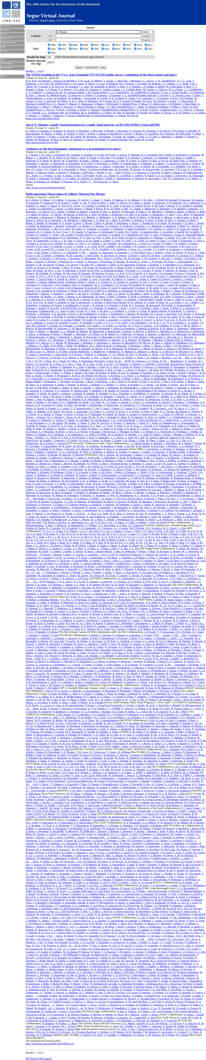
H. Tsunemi (91, 760)
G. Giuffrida (123, 641)
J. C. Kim (60, 311)
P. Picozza (169, 593)
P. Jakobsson (59, 711)
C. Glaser (71, 949)
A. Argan (164, 587)
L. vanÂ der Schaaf (190, 420)
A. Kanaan (143, 802)
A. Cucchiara (40, 702)
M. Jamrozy (138, 846)
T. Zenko (113, 732)
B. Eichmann (57, 472)
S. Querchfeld (150, 981)
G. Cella (53, 234)
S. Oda (84, 758)
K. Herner (141, 605)
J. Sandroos (108, 504)
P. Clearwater (185, 240)
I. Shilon (128, 870)
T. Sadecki (98, 387)
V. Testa (112, 644)
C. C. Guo (142, 534)
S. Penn (118, 370)
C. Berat (122, 923)
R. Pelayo (40, 911)
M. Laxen (99, 319)
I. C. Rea (68, 501)
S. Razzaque (143, 679)
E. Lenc (198, 685)
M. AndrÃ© (193, 548)
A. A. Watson (181, 1005)
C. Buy (54, 229)
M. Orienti (160, 676)
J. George (176, 279)
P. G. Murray (196, 351)
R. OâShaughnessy (172, 361)
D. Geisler (102, 98)
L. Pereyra (49, 109)
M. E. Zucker (46, 443)
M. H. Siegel (117, 584)
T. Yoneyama (176, 760)
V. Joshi (147, 902)
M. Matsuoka (164, 755)
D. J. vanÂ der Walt (91, 876)
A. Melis (53, 649)
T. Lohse (187, 852)
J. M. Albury (198, 917)
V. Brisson (58, 226)
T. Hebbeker (151, 952)
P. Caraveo (57, 593)
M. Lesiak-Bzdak (86, 489)
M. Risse (65, 983)
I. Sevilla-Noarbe (159, 626)
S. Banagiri (192, 208)
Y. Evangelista (70, 587)
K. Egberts (178, 837)
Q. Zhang (102, 545)
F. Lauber (71, 489)
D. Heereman (68, 478)
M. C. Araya (73, 205)
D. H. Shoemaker (90, 399)
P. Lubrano (118, 673)
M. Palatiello (186, 676)
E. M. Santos (159, 986)
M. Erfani (74, 942)
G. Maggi (179, 489)
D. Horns (80, 846)
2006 (52, 45)
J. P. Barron (157, 457)
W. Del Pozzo (108, 255)
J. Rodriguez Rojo (154, 983)
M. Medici (104, 492)
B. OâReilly (123, 361)
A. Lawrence (167, 169)
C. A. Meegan (186, 446)
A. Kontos (130, 314)
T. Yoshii (188, 760)
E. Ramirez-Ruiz (97, 599)
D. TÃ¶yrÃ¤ (177, 414)
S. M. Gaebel (147, 276)
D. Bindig (96, 460)
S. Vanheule (113, 516)
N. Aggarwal (47, 203)
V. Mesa (142, 104)
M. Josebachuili (187, 955)
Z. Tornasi (132, 414)
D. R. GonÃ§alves (74, 802)
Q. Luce (121, 963)
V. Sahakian (103, 867)
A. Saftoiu (67, 986)
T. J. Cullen (159, 249)
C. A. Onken (42, 696)
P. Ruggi (53, 387)
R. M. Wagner (131, 879)
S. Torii (161, 819)
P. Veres (107, 449)
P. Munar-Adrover (65, 590)
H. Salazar (174, 911)
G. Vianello (68, 685)
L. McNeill (70, 340)
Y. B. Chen (169, 531)
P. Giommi (92, 581)
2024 (138, 48)
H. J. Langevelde (137, 1017)
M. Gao (101, 534)
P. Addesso (117, 200)
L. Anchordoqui (116, 920)
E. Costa (85, 593)
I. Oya (79, 861)
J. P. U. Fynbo (181, 766)
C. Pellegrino (50, 572)
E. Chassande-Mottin (193, 234)
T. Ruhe (193, 501)
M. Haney (139, 290)
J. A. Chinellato (196, 929)
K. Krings (101, 486)
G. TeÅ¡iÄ (80, 513)
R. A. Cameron (175, 661)
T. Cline (182, 528)
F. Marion (126, 331)
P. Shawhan (62, 399)
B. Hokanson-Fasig (181, 478)
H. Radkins (115, 378)
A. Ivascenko (92, 846)
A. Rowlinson (79, 708)
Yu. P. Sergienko (42, 720)
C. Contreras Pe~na (52, 92)
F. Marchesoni (112, 331)
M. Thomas (181, 411)
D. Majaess (112, 83)
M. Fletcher (98, 273)
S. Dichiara (95, 897)
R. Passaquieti (177, 367)
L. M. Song (92, 531)
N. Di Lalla (38, 667)
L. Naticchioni (59, 354)
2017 (62, 48)
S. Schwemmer (57, 870)
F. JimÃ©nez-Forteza (115, 302)
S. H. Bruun (153, 708)
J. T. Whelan (147, 431)
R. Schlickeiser (171, 867)
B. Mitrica (173, 969)
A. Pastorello (154, 172)
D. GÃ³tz (145, 655)
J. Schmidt (76, 393)
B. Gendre (119, 693)
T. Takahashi (99, 873)
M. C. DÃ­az (103, 258)
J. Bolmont (113, 831)
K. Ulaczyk (128, 708)
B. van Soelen (152, 178)
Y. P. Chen (181, 531)
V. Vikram (131, 629)
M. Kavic (144, 885)
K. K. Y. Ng (194, 354)
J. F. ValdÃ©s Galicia (59, 1001)
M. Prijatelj (87, 375)
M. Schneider (44, 914)
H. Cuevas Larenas (152, 799)
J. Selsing (37, 655)
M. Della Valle (183, 133)
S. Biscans (167, 217)
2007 (62, 45)
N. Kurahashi (162, 486)
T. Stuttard (151, 510)
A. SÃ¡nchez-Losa (148, 572)
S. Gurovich (50, 101)
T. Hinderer (121, 296)
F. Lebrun (145, 452)
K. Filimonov (129, 472)
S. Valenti (44, 635)
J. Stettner (65, 510)
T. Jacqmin (60, 302)
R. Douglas (119, 261)
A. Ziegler (123, 882)
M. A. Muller (114, 972)
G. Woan (165, 434)
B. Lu (76, 539)
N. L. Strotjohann (136, 510)
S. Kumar (103, 316)
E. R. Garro (44, 83)
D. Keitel (83, 308)
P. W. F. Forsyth (134, 273)
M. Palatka (162, 975)
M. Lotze (189, 566)
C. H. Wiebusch (164, 519)
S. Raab (130, 864)
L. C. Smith (183, 83)
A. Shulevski (106, 885)
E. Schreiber (153, 393)
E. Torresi (31, 685)
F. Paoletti (90, 367)
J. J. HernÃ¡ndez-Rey (91, 563)
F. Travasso (191, 414)
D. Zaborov (51, 882)
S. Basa (117, 551)
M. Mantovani (96, 331)
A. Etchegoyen (117, 942)
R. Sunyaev (65, 455)
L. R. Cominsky (109, 243)
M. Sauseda (32, 611)
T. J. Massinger (179, 334)
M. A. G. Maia (83, 623)
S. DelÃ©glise (91, 255)
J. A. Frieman (67, 605)
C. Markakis (163, 331)
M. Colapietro (167, 133)
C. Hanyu (166, 752)
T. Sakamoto (83, 819)
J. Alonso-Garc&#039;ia (64, 80)
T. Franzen (185, 814)
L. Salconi (144, 387)
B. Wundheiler (119, 1008)
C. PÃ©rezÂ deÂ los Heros (128, 498)
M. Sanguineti (45, 575)
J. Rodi (40, 455)
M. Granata (181, 285)
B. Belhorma (128, 551)
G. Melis (63, 649)
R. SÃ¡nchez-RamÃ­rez (84, 1032)
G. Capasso (135, 131)
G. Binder (84, 460)
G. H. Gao (82, 534)
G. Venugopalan (186, 423)
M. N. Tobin (116, 513)
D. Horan (142, 670)
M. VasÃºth (103, 423)
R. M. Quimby (112, 746)
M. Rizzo (30, 384)
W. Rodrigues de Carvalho (103, 983)
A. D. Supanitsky (170, 995)
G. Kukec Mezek (45, 960)
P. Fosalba (181, 617)
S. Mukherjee (113, 351)
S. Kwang (135, 316)
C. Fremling (63, 737)
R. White (144, 879)
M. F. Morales (89, 816)
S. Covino (146, 635)
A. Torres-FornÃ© (147, 414)
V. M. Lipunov (63, 714)
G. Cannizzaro (107, 160)
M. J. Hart (107, 293)
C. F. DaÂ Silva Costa (139, 252)
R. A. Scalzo (56, 696)
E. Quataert (187, 608)
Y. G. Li (131, 537)
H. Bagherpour (134, 457)
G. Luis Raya (97, 905)
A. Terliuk (67, 513)
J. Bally (179, 732)
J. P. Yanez (118, 522)
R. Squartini (185, 992)
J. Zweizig (60, 443)
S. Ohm (55, 861)
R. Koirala (169, 483)
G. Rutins (64, 387)
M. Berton (55, 160)
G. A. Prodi (127, 375)
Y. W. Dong (49, 534)
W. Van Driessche (76, 516)
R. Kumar (91, 316)
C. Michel (167, 343)
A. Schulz (188, 989)
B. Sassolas (123, 390)
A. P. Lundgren (161, 325)
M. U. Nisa (183, 908)
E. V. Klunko (111, 825)
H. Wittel (155, 434)
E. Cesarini (114, 234)
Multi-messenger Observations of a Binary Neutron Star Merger (65, 194)
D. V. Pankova (80, 498)
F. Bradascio (43, 463)
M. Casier (168, 463)
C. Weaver (84, 519)
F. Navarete (67, 107)
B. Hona (91, 902)
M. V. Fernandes (82, 840)
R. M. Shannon (162, 688)
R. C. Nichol (191, 623)
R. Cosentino (149, 131)
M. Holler (69, 846)
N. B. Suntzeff (164, 699)
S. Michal (113, 969)
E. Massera (150, 334)
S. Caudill (179, 232)
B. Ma (46, 699)
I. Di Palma (190, 258)
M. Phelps (179, 370)
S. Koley (102, 314)
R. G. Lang (114, 960)
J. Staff (73, 702)
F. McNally (78, 492)
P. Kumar (80, 316)
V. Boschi (87, 223)
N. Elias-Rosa (73, 163)
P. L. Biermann (163, 923)
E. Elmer (128, 696)
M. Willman (53, 181)
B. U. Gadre (132, 276)
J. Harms (69, 293)
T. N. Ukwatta (167, 914)
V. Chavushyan (89, 799)
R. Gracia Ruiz (188, 560)
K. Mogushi (84, 348)
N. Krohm (188, 957)
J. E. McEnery (191, 673)
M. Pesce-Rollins (55, 679)
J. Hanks (165, 290)
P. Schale (42, 393)
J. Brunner (56, 554)
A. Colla (79, 243)
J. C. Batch (31, 214)
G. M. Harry (81, 293)
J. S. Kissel (188, 311)
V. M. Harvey (124, 952)
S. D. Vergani (50, 655)
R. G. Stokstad (106, 510)
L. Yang (129, 437)
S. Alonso (108, 80)
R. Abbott (44, 200)
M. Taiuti (110, 575)
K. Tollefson (142, 914)
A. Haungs (137, 952)
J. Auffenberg (109, 457)
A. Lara (182, 902)
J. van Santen (127, 516)
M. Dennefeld (116, 775)
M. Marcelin (43, 569)
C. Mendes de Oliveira (82, 796)
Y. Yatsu (35, 749)
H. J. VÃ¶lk (60, 879)
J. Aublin (66, 551)
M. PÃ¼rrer (195, 375)
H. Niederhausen (125, 495)
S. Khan (164, 308)
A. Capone (78, 554)
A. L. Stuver (63, 408)
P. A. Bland (128, 1023)
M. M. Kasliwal (151, 740)
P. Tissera (166, 112)
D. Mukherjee (98, 351)
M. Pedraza (69, 370)
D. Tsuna (121, 417)
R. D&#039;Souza (56, 95)
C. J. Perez (128, 370)
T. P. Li (45, 531)
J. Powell (181, 372)
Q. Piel (197, 861)
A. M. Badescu (33, 923)
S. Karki (123, 305)
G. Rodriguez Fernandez (131, 983)
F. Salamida (80, 986)
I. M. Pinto (88, 372)
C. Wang (92, 814)
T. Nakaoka (173, 726)
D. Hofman (144, 296)
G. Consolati (153, 932)
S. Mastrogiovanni (35, 337)
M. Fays (48, 270)
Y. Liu (58, 539)
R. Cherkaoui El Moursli (128, 554)
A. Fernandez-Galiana (112, 270)
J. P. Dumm (169, 469)
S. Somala (123, 402)
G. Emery (190, 837)
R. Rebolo (58, 720)
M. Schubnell (141, 626)
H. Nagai (130, 726)
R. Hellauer (94, 478)
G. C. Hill (133, 478)
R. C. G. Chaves (119, 834)
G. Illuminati (148, 563)
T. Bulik (181, 226)
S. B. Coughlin (123, 246)
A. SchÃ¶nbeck (138, 393)
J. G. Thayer (141, 682)
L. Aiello (74, 203)
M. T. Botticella (70, 160)
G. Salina (114, 986)
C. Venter (179, 876)
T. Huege (114, 955)
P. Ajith (91, 203)
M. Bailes (63, 693)
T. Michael (127, 569)
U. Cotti (172, 894)
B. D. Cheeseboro (69, 237)
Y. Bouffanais (121, 223)
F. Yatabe (163, 760)
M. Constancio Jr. (127, 243)
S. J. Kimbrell (116, 311)
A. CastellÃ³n (77, 811)
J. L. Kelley (60, 483)
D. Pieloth (149, 498)
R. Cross (119, 466)
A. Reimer (156, 679)
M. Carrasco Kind (175, 614)
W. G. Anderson (191, 203)
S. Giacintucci (117, 737)
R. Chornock (105, 602)
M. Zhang (105, 440)
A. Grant (192, 285)
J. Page (78, 364)
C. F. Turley (192, 513)
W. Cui (191, 531)
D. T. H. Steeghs (96, 708)
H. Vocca (135, 426)
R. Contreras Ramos (74, 92)
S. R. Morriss (183, 348)
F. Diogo (114, 939)
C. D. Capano (76, 232)
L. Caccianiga (79, 929)
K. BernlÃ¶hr (57, 831)
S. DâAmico (54, 936)
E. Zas (153, 1008)
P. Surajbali (117, 914)
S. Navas (165, 569)
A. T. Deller (85, 693)
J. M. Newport (166, 354)
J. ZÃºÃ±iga (81, 578)
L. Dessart (43, 163)
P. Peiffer (94, 498)
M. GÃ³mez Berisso (98, 949)
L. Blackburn (170, 443)
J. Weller (173, 629)
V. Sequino (120, 396)
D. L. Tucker (117, 629)
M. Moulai (57, 495)
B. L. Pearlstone (53, 370)
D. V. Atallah (183, 205)
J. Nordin (99, 172)
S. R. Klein (144, 483)
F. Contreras (168, 932)
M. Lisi (159, 641)
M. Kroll (111, 486)
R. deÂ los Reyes (192, 864)
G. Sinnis (76, 914)
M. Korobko (142, 314)
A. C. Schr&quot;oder (53, 112)
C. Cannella (58, 734)
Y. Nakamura (60, 758)
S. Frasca (178, 273)
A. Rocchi (82, 384)
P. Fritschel (72, 276)
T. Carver (147, 463)
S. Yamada (122, 760)
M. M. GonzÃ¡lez (164, 899)
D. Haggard (48, 1023)
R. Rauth (140, 864)
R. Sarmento (196, 986)
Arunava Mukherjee (79, 351)
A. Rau (57, 175)
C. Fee (57, 270)
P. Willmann (174, 879)
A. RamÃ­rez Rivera (111, 805)
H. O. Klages (135, 957)
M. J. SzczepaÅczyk (161, 408)
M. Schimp (100, 989)
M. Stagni (71, 652)
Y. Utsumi (59, 732)
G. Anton (79, 457)
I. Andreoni (132, 693)
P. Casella (70, 641)
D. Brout (79, 602)
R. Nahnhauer (71, 495)
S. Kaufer (41, 308)
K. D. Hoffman (147, 478)
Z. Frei (200, 273)
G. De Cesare (96, 641)
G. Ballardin (163, 208)
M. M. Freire (81, 945)
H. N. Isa (187, 299)
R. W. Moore (44, 495)
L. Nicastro (71, 638)
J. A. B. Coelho (176, 554)
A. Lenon (49, 322)
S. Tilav (92, 513)
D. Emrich (173, 814)
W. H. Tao (190, 539)
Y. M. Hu (71, 299)
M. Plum (66, 981)
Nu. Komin (182, 849)
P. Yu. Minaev (181, 822)
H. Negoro (74, 758)
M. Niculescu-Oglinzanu (186, 972)
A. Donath (112, 837)
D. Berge (30, 831)
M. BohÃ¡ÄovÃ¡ (65, 926)
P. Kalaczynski (168, 481)
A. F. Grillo (178, 949)
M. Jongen (188, 563)
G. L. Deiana (125, 647)
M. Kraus (39, 852)
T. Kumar (117, 136)
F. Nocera (116, 357)
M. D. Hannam (189, 290)
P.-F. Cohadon (55, 243)
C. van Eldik (109, 876)
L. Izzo (196, 778)
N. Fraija (70, 899)
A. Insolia (138, 955)
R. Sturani (50, 408)
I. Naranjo (151, 972)
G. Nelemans (101, 354)
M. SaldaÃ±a (166, 572)
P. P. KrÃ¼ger (53, 852)
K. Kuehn (49, 623)
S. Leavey (147, 319)
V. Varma (82, 423)
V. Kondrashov (116, 314)
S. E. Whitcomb (163, 431)
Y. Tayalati (121, 575)
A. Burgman (135, 463)
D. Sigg (165, 399)
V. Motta (55, 107)
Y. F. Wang (130, 428)
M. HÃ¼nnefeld (70, 481)
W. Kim (80, 311)
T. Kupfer (53, 743)
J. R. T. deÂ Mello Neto (188, 936)
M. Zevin (84, 440)
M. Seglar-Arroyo (75, 870)
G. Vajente (57, 420)
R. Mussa (140, 972)
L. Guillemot (101, 670)
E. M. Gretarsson (74, 288)
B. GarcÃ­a (126, 945)
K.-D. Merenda (98, 969)
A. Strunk (39, 408)
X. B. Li (112, 537)
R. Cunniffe (63, 811)
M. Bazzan (69, 214)
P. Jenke (118, 446)
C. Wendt (109, 519)
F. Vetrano (41, 426)
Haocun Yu (175, 437)
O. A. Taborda (59, 998)
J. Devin (59, 837)
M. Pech (57, 978)
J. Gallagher (41, 475)
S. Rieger (189, 381)
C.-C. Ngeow (169, 743)
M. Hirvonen (89, 136)
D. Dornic (175, 557)
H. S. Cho (181, 237)
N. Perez (60, 109)
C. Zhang (55, 749)
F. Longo (37, 590)
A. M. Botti (108, 926)
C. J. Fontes (180, 1032)
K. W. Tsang (81, 417)
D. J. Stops (169, 405)
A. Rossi (132, 638)
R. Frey (40, 276)
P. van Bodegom (115, 1001)
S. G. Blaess (189, 923)
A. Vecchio (115, 423)
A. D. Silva (176, 399)
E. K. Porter (160, 372)
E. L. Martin (58, 104)
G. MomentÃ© (190, 492)
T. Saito (60, 729)
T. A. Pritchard (158, 693)
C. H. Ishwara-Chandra (77, 1014)
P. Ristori (75, 983)
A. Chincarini (142, 237)
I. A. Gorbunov (133, 717)
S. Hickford (108, 478)
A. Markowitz (197, 331)
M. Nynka (60, 1023)
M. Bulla (84, 160)
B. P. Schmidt (96, 702)
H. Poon (47, 864)
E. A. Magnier (195, 169)
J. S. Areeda (87, 205)
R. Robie (59, 384)
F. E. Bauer (43, 160)
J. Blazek (39, 926)
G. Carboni (77, 647)
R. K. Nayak (74, 354)
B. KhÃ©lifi (117, 849)
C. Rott (184, 501)
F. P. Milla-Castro (157, 104)
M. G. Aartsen (107, 455)
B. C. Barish (58, 211)
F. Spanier (179, 870)
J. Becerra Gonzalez (156, 891)
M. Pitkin (112, 372)
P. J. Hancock (190, 1023)
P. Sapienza (60, 575)
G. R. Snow (131, 992)
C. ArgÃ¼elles (92, 457)
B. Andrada (131, 920)
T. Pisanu (186, 649)
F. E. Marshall (174, 581)
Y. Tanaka (128, 682)
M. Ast (147, 205)
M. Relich (108, 501)
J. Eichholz (153, 264)
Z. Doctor (39, 261)
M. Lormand (65, 325)
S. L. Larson (53, 319)
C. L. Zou (134, 548)
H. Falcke (131, 942)
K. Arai (62, 205)
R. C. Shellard (86, 992)
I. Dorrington (105, 261)
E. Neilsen (52, 632)
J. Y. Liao (173, 537)
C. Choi (201, 763)
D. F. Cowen (107, 466)
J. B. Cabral (79, 89)
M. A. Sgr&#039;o (90, 112)
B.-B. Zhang (49, 811)
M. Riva (54, 139)
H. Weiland (40, 181)
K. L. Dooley (77, 261)
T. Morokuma (88, 726)
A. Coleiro (190, 554)
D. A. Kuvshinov (115, 717)
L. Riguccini (139, 805)
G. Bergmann (156, 214)
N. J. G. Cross (184, 80)
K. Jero (141, 481)
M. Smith (30, 178)
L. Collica (105, 932)
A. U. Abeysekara (186, 888)
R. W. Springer (102, 914)
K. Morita (200, 755)
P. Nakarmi (85, 495)
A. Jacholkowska (122, 846)
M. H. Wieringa (134, 1032)
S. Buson (161, 661)
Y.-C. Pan (65, 599)
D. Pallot (102, 816)
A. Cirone (150, 240)
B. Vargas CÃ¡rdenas (184, 1001)
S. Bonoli (50, 799)
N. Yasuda (89, 732)
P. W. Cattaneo (72, 593)
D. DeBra (46, 255)
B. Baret (88, 551)
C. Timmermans (76, 998)
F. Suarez (104, 995)
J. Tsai (182, 885)
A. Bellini (160, 86)
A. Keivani (47, 483)
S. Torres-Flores (69, 808)
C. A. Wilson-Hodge (139, 443)
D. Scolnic (60, 611)
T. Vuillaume (74, 879)
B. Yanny (164, 611)
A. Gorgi (152, 949)
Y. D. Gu (121, 534)
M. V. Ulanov (170, 528)
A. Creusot (68, 557)
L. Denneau (192, 160)
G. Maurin (117, 855)
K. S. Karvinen (137, 305)
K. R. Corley (42, 246)
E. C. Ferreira (144, 270)
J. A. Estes (89, 888)
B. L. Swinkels (141, 408)
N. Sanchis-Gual (79, 390)
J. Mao (37, 658)
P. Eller (68, 472)
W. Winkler (130, 434)
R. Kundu (136, 101)
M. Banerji (39, 614)
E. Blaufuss (108, 460)
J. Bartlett (169, 211)
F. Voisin (48, 879)
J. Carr (102, 554)
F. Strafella (81, 995)
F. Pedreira (68, 978)
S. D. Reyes (154, 381)
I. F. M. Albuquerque (180, 917)
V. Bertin (141, 551)
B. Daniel (69, 936)
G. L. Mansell (68, 331)
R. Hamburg (106, 446)
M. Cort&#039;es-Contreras (145, 92)
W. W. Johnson (134, 302)
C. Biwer (38, 220)
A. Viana (189, 876)
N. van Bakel (82, 420)
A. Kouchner (76, 566)
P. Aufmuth (196, 205)
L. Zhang (94, 440)
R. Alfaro (38, 891)
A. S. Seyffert (105, 870)
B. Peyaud (187, 861)
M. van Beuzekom (100, 420)
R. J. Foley (71, 596)
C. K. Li (72, 537)
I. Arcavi (127, 133)
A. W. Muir (62, 351)
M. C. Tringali (54, 417)
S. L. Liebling (75, 888)
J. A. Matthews (91, 908)
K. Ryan (74, 387)
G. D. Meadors (129, 340)
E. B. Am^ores (56, 86)
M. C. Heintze (173, 293)
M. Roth (187, 983)
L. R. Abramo (166, 796)
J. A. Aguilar (149, 455)
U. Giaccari (198, 945)
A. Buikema (169, 226)
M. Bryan (180, 831)
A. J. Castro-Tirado (190, 808)
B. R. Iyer (38, 302)
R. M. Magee (166, 328)
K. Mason (139, 334)
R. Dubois (80, 667)
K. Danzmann (106, 252)
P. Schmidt (89, 393)
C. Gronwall (105, 581)
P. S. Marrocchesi (83, 822)
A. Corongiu (110, 647)
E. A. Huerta (83, 299)
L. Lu (127, 489)
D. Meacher (114, 340)
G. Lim (47, 766)
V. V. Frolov (86, 276)
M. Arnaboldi (97, 86)
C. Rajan (145, 378)
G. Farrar (153, 942)
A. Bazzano (192, 449)
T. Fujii (93, 945)
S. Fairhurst (140, 267)
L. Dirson (80, 837)
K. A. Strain (182, 405)
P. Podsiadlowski (109, 784)
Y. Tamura (153, 729)
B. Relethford (95, 501)
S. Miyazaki (59, 726)
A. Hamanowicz (90, 166)
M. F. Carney (131, 232)
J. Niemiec (174, 858)
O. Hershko (191, 131)
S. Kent (193, 620)
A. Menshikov (82, 969)
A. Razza (67, 175)
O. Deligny (82, 939)
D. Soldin (134, 507)
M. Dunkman (183, 469)
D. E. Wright (80, 181)
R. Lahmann (150, 566)
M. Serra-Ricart (72, 720)
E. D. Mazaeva (165, 822)
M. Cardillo (195, 587)
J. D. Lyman (117, 157)
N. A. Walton (192, 178)
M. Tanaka (175, 729)
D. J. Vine (95, 426)
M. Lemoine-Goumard (58, 673)
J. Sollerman (43, 178)
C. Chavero (161, 89)
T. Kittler (132, 483)
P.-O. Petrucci (173, 861)
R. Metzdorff (129, 343)
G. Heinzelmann (151, 843)
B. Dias (29, 95)
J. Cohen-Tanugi (112, 664)
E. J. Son (134, 402)
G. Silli (107, 992)
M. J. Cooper (182, 932)
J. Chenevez (51, 452)
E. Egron (137, 647)
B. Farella (136, 888)
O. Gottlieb (144, 737)
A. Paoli (101, 367)
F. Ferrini (156, 270)
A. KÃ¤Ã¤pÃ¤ (43, 957)
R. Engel (48, 942)
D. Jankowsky (152, 846)
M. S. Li (88, 537)
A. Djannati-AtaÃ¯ (96, 837)
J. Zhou (176, 699)
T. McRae (83, 340)
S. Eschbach (44, 840)
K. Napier (31, 354)
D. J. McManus (56, 340)
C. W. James (162, 563)
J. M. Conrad (92, 466)
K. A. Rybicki (124, 175)
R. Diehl (84, 452)
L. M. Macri (42, 796)
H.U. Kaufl (134, 139)
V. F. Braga (51, 89)
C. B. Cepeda (66, 234)
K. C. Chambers (149, 154)
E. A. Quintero (52, 378)
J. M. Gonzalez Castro (65, 285)
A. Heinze (145, 166)
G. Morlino (69, 972)
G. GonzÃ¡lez (45, 285)
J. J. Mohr (179, 623)
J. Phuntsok (178, 978)
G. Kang (84, 305)
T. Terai (186, 729)
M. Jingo (180, 846)
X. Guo (164, 288)
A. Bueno (196, 926)
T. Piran (92, 746)
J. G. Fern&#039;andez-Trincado (139, 95)
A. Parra (39, 978)
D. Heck (163, 952)
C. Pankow (52, 367)
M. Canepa (193, 229)
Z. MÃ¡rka (150, 331)
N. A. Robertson (45, 384)
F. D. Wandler (43, 519)
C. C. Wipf (143, 434)
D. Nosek (80, 975)
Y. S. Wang (85, 542)
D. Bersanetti (197, 214)
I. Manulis (144, 781)
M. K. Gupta (185, 288)
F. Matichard (63, 337)
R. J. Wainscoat (176, 178)
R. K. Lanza (39, 319)
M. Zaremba (153, 1020)
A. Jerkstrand (59, 154)
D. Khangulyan (102, 849)
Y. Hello (74, 563)
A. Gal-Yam (63, 136)
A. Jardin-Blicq (134, 902)
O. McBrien (73, 172)
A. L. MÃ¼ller (84, 972)
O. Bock (149, 220)
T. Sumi (102, 729)
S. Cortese (78, 246)
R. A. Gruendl (115, 605)
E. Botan (39, 89)
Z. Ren (84, 911)
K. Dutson (144, 837)
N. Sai (156, 539)
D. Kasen (195, 596)
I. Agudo (199, 1014)
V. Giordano (146, 560)
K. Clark (40, 466)
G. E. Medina (76, 608)
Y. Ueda (102, 760)
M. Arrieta (122, 828)
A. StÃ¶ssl (120, 510)
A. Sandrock (94, 504)
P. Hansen (84, 952)
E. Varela (167, 1001)
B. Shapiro (48, 399)
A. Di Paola (110, 641)
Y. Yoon (38, 766)
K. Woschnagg (75, 522)
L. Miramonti (160, 969)
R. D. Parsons (116, 861)
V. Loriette (52, 325)
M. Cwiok (193, 1017)
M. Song (144, 507)
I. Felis (113, 560)
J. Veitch (141, 423)
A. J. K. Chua (65, 240)
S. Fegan (68, 840)
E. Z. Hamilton (110, 290)
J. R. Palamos (121, 364)
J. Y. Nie (130, 539)
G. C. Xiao (129, 542)
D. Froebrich (60, 98)
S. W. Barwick (171, 457)
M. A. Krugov (197, 822)
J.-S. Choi (146, 766)
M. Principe (101, 375)
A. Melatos (187, 340)
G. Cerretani (101, 234)
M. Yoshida (102, 732)
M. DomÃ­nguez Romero (176, 799)
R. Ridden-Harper (73, 696)
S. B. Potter (113, 793)
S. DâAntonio (88, 252)
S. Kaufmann (159, 902)
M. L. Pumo (32, 175)
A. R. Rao (121, 525)
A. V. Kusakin (33, 825)
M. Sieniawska (152, 399)
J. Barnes (136, 691)
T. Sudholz (137, 995)
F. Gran (173, 98)
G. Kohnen (156, 483)
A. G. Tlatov (88, 720)
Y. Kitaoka (134, 755)
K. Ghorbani (68, 475)
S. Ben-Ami (96, 131)
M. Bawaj (43, 214)
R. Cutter (165, 708)
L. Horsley (41, 816)
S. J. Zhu (170, 440)
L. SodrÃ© (42, 808)
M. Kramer (57, 1029)
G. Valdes (70, 420)
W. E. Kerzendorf (67, 169)
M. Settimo (91, 870)
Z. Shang (82, 699)
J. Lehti (140, 136)
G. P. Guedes (42, 952)
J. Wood (44, 917)
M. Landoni (129, 136)
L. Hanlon (105, 166)
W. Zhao (65, 749)
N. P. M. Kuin (149, 581)
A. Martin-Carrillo (44, 172)
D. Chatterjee (32, 237)
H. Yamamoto (102, 437)
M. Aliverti (69, 131)
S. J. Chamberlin (130, 234)
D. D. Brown (126, 226)
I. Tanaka (164, 729)
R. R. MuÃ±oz (107, 608)
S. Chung (105, 240)
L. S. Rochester (196, 679)
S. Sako (78, 729)
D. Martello (68, 966)
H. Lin (163, 605)
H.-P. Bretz (92, 463)
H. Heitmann (188, 293)
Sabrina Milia (92, 649)
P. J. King (141, 311)
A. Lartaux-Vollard (70, 319)
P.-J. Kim (123, 766)
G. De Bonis (111, 557)
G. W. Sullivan (166, 510)
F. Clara (161, 240)
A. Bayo (121, 86)
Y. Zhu (112, 548)
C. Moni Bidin (189, 104)
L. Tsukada (110, 417)
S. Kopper (40, 486)
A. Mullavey (140, 351)
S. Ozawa (151, 819)
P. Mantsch (186, 963)
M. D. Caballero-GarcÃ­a (109, 811)
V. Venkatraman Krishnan (161, 696)
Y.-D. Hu (37, 811)
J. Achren (90, 133)
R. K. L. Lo (160, 322)
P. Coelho (103, 799)
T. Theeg (144, 411)
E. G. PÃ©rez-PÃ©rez (67, 911)
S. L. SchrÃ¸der (144, 711)
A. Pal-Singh (162, 364)
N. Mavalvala (90, 337)
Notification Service (8, 42)
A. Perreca (140, 370)
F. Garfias (108, 899)
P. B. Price (170, 498)
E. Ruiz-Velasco (159, 911)
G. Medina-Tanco (55, 969)
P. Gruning (139, 288)
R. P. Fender (186, 882)
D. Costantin (146, 664)
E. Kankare (87, 154)
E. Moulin (85, 858)
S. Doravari (91, 261)
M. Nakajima (46, 758)
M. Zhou (150, 440)
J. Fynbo (51, 136)
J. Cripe (132, 249)
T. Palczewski (53, 498)
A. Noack (104, 357)
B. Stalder (56, 178)
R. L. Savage (185, 390)
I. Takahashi (127, 819)
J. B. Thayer (155, 682)
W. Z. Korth (156, 314)
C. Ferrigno (166, 449)
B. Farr (170, 267)
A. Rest (77, 175)
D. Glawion (54, 843)
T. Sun (54, 699)
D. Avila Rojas (102, 891)
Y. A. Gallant (160, 840)
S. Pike (83, 746)
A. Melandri (189, 581)
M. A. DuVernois (126, 897)
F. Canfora (104, 929)
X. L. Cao (105, 531)
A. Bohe (191, 220)
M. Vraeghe (164, 516)
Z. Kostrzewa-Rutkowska (100, 169)
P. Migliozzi (141, 569)
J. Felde (117, 472)
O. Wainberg (157, 1005)
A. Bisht (194, 217)
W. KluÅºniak (168, 849)
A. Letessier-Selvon (187, 960)
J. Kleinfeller (163, 957)
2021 (105, 48)
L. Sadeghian (111, 387)
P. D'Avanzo (177, 131)
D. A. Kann (117, 711)
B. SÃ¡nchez (136, 796)
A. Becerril (174, 891)
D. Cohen (69, 243)
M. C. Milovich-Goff (100, 345)
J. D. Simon (173, 596)
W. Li (97, 537)
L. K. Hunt (117, 652)
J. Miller (69, 345)
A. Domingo (96, 452)
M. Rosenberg (143, 911)
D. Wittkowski (102, 1008)
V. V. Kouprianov (166, 632)
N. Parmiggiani (151, 590)
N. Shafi (118, 870)
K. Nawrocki (95, 1020)
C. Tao (132, 699)
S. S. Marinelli (161, 905)
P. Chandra (71, 734)
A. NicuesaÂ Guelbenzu (177, 790)
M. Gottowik (165, 949)
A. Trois (174, 587)
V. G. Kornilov (99, 714)
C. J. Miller (155, 623)
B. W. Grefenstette (160, 737)
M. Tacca (179, 408)
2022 (116, 48)
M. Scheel (53, 393)
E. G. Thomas (167, 411)
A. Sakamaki (96, 758)
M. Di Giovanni (132, 258)
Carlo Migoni (76, 649)
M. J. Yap (139, 437)
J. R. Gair (160, 276)
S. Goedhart (110, 1035)
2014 (138, 45)
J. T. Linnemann (62, 905)
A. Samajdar (180, 387)
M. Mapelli (184, 641)
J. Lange (196, 316)
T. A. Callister (154, 229)
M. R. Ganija (190, 276)
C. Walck (176, 516)
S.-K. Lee (57, 766)
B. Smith (84, 402)
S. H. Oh (37, 361)
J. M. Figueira (48, 945)
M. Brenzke (79, 463)
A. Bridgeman (153, 926)
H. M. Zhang (78, 545)
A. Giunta (136, 641)
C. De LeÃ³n (43, 897)
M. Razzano (77, 381)
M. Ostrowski (67, 861)
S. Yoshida (140, 522)
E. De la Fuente (59, 897)
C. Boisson (101, 831)
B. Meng (110, 539)
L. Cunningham (189, 249)
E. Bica (187, 86)
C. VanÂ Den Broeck (147, 420)
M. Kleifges (149, 957)
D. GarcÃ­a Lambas (60, 796)
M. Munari (46, 133)
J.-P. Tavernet (114, 873)
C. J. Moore (144, 348)
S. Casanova (74, 834)
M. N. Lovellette (103, 673)
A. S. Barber (138, 891)
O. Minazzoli (119, 345)
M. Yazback (152, 437)
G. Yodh (129, 522)
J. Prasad (191, 372)
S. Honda (98, 723)
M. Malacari (144, 963)
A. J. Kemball (96, 308)
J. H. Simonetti (158, 885)
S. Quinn (163, 981)
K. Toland (108, 414)
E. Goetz (163, 282)
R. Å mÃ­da (118, 992)
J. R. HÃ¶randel (69, 955)
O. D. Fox (38, 737)
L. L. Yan (158, 542)
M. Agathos (198, 200)
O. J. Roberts (82, 449)
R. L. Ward (142, 428)
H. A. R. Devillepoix (156, 1023)
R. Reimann (80, 501)
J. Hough (199, 296)
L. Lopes (68, 963)
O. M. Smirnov (153, 1035)
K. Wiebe (150, 519)
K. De (154, 734)
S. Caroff (51, 834)
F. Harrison (190, 737)
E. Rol (43, 708)
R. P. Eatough (44, 1029)
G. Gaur (93, 279)
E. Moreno (130, 908)
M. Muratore (181, 351)
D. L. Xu (89, 522)
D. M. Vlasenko (166, 714)
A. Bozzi (133, 223)
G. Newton (181, 354)
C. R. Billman (119, 217)
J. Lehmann (37, 322)
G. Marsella (55, 966)
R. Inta (167, 299)
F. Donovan (63, 261)
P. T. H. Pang (39, 367)
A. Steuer (76, 510)
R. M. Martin (108, 334)
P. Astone (170, 205)
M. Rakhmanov (176, 378)
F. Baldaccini (148, 208)
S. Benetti (94, 635)
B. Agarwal (184, 200)
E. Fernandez (154, 617)
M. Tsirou (41, 876)
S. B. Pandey (48, 814)
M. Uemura (46, 732)
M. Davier (178, 252)
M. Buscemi (41, 929)
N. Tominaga (198, 729)
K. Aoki (160, 720)
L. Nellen (157, 908)
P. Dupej (59, 264)
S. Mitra (167, 345)
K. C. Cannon (44, 232)
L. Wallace (60, 428)
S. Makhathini (125, 1035)
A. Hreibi (60, 299)
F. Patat (166, 172)
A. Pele (108, 370)
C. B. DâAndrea (58, 617)
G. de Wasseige (75, 469)
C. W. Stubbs (69, 178)
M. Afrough (171, 200)
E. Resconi (120, 501)
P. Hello (200, 293)
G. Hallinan (177, 737)
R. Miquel (167, 623)
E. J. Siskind (64, 682)
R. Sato (51, 989)
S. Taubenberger (122, 178)
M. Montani (131, 348)
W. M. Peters (71, 746)
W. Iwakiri (72, 755)
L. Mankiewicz (79, 1020)
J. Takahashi (124, 729)
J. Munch (153, 351)
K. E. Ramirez (192, 378)
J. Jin (48, 537)
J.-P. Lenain (166, 852)
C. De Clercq (165, 466)
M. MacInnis (60, 328)
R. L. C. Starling (50, 658)
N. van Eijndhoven (95, 516)
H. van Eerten (165, 1032)
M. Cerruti (87, 834)
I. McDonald (111, 104)
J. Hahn (114, 843)
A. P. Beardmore (126, 578)
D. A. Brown (64, 89)
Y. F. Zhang (196, 545)
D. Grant (156, 475)
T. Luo (93, 539)
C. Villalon (44, 115)
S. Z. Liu (38, 539)
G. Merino (139, 492)
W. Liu (29, 726)
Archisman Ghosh (74, 282)
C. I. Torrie (164, 414)
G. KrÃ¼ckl (123, 486)
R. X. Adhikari (132, 200)
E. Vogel (152, 516)
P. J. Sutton (126, 408)
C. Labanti (95, 590)
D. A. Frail (50, 737)
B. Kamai (57, 305)
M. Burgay (181, 644)
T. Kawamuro (109, 755)
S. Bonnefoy (126, 831)
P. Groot (102, 288)
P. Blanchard (67, 602)
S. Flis (151, 472)
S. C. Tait (190, 408)
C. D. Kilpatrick (101, 596)
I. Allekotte (31, 920)
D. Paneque (39, 679)
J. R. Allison (150, 732)
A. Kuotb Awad (74, 960)
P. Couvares (172, 246)
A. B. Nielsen (69, 357)
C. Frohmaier (145, 163)
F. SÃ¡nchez (126, 986)
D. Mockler (186, 969)
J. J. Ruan (72, 1023)
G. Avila (200, 920)
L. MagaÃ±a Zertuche (147, 328)
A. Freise (30, 276)
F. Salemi (168, 387)
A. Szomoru (121, 1017)
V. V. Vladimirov (150, 717)
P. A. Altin (134, 203)
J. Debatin (70, 939)
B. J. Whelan (137, 519)
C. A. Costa (91, 246)
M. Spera (78, 644)
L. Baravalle (121, 80)
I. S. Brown (149, 814)
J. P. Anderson (160, 157)
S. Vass (92, 423)
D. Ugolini (160, 417)
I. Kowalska (170, 314)
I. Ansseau (67, 457)
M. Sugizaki (188, 758)
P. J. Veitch (152, 423)
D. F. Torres (198, 682)
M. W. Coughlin (106, 246)
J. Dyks (155, 837)
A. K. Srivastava (43, 405)
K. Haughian (133, 293)
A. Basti (201, 211)
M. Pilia (179, 593)
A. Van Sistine (173, 746)
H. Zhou (90, 917)
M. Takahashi (115, 682)
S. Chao (154, 234)
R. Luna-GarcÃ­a (113, 905)
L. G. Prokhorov (142, 375)
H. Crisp (61, 763)
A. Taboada (45, 998)
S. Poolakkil (42, 449)
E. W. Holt (42, 955)
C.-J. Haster (119, 293)
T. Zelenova (58, 440)
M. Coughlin (73, 154)
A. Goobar (131, 737)
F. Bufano (43, 641)
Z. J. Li (140, 537)
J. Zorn (133, 882)
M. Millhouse (81, 345)
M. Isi (29, 302)
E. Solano (107, 112)
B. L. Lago (89, 960)
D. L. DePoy (103, 617)
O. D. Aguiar (61, 203)
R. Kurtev (90, 83)
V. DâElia (179, 635)
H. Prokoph (74, 864)
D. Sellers (78, 396)
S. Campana (43, 131)
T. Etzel (65, 267)
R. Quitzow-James (70, 378)
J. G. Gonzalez (142, 475)
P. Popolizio (146, 372)
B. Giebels (40, 843)
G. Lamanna (79, 852)
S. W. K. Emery (64, 581)
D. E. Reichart (183, 632)
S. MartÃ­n (95, 1014)
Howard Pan (177, 364)
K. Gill (143, 282)
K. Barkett (82, 211)
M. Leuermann (104, 489)
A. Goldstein (92, 446)
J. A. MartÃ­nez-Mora (90, 569)
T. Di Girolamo (150, 258)
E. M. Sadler (52, 688)
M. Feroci (97, 587)
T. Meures (150, 492)
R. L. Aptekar (53, 528)
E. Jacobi (103, 481)
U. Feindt (193, 734)
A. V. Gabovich (188, 717)
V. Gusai (174, 647)
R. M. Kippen (143, 446)
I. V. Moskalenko (102, 676)
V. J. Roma (120, 384)
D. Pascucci (147, 367)
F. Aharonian (59, 828)
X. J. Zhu (181, 440)
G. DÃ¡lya (54, 252)
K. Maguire (134, 154)
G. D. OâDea (180, 357)
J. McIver (42, 340)
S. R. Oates (41, 584)
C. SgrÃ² (52, 682)
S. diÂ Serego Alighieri (127, 655)
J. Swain (196, 995)
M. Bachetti (159, 644)
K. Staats (58, 405)
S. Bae (125, 208)
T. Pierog (190, 978)
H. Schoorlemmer (61, 914)
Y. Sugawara (163, 758)
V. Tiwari (79, 414)
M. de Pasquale (47, 581)
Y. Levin (97, 322)
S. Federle (87, 95)
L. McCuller (170, 337)
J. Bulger (94, 160)
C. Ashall (188, 157)
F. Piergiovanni (41, 372)
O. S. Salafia (145, 638)
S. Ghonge (41, 282)
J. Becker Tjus (41, 460)
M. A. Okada (59, 361)
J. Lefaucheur (112, 852)
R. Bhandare (73, 217)
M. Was (164, 428)
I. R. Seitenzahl (195, 175)
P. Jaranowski (83, 302)
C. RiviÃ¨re (106, 911)
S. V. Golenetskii (87, 528)
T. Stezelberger (90, 510)
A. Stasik (54, 510)
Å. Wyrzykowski (98, 181)
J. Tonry (81, 157)
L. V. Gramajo (161, 98)
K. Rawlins (57, 501)
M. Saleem (156, 387)
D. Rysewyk (44, 504)
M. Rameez (44, 501)
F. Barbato (62, 923)
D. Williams (40, 434)
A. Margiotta (57, 569)
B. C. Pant (78, 367)
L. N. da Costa (77, 617)
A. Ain (83, 203)
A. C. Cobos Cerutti (61, 932)
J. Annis (187, 599)
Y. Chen (106, 237)
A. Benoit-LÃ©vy (68, 614)
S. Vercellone (41, 596)
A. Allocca (122, 203)
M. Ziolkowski (48, 1011)
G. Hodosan (73, 711)
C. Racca (117, 572)
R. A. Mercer (42, 343)
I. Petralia (71, 109)
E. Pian (93, 638)
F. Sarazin (184, 986)
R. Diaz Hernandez (78, 897)
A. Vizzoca (42, 578)
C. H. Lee (158, 319)
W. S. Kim (90, 311)
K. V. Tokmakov (93, 414)
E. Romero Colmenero (132, 793)
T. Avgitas (78, 551)
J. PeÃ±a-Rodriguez (98, 978)
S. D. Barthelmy (154, 211)
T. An (28, 1017)
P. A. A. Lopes (175, 605)
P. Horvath (84, 955)
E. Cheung (179, 463)
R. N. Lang (185, 316)
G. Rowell (65, 867)
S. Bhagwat (60, 217)
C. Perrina (63, 572)
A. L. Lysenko (120, 528)
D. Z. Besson (71, 460)
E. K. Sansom (53, 1026)
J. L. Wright (51, 437)
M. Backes (144, 828)
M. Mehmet (144, 340)
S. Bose (97, 223)
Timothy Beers (47, 20)
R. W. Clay (44, 932)
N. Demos (121, 255)
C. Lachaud (136, 566)
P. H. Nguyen (165, 972)
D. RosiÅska (175, 384)
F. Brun (161, 831)
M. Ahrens (174, 455)
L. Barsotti (114, 211)
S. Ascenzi (125, 205)
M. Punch (103, 864)
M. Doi (50, 723)
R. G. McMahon (124, 623)
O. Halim (73, 290)
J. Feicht (81, 270)
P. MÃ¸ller (181, 652)
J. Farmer (142, 942)
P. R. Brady (161, 223)
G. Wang (82, 428)
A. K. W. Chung (91, 240)
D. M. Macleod (76, 328)
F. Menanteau (141, 623)
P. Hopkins (177, 296)
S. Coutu (194, 932)
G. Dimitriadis (57, 163)
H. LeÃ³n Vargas (44, 905)
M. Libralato (159, 101)
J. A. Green (194, 696)
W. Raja (149, 688)
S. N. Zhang (70, 531)
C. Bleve (49, 926)
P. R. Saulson (159, 390)
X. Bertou (149, 923)
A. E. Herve (187, 952)
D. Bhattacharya (76, 525)
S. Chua (78, 240)
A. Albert (180, 548)
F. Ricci (165, 381)
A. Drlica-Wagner (167, 602)
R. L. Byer (65, 229)
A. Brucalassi (121, 131)
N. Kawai (95, 755)
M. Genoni (76, 136)
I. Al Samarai (188, 455)
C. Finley (142, 472)
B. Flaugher (168, 617)
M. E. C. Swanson (61, 629)
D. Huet (95, 299)
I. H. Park (180, 811)
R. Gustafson (60, 290)
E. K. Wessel (81, 431)
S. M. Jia (192, 534)
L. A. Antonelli (185, 638)
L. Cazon (166, 929)
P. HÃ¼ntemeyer (105, 902)
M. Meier (116, 492)
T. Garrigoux (175, 840)
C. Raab (199, 498)
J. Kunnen (136, 486)
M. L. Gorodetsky (104, 285)
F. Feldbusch (191, 942)
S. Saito (115, 867)
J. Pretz (50, 911)
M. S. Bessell (174, 693)
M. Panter (103, 861)
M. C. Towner (68, 1026)
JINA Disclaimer (7, 68)
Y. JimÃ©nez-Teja (127, 802)
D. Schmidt (113, 989)
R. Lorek (111, 963)
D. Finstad (181, 270)
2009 (84, 45)
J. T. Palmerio (139, 172)
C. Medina (39, 969)
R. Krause (176, 957)
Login (3, 76)
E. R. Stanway (161, 711)
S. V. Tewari (132, 411)
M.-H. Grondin (86, 670)
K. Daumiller (92, 936)
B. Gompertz (45, 711)
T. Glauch (92, 475)
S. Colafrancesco (99, 593)
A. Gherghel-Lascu (169, 945)
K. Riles (200, 381)
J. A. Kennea (119, 581)
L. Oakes (185, 858)
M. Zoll (160, 522)
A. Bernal (54, 894)
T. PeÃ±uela (62, 805)
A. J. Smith (88, 914)
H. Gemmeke (151, 945)
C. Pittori (108, 587)
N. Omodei (148, 676)
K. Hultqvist (54, 481)
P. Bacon (98, 208)
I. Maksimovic (196, 328)
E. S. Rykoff (87, 626)
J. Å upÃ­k (185, 995)
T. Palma (173, 107)
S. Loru (194, 647)
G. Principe (94, 679)
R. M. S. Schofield (119, 393)
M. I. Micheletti (127, 969)
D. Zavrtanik (164, 1008)
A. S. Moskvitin (61, 825)
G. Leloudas (193, 154)
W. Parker (135, 367)
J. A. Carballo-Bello (131, 89)
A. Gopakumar (85, 285)
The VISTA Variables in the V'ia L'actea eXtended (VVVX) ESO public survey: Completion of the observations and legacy (101, 74)
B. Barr (104, 211)
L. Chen (136, 531)
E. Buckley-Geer (110, 614)
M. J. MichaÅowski (136, 1014)
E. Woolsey (61, 522)
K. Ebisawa (154, 752)
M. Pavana (44, 746)
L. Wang (108, 693)
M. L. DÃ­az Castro (99, 939)
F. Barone (94, 211)
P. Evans (89, 705)
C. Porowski (86, 981)
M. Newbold (169, 908)
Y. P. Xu (147, 542)
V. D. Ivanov (77, 83)
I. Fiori (191, 270)
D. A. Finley (43, 605)
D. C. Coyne (71, 249)
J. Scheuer (65, 393)
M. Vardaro (70, 423)
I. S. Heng (58, 296)
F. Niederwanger (158, 858)
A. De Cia (163, 160)
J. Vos (164, 178)
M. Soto (117, 112)
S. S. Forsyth (150, 273)
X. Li (104, 537)
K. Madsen (77, 743)
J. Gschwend (90, 620)
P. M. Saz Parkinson (36, 682)
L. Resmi (153, 1014)
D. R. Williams (191, 519)
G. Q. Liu (195, 537)
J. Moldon (109, 1017)
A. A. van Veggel (54, 423)
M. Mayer (142, 855)
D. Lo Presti (56, 963)
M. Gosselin (135, 285)
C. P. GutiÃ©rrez (72, 166)
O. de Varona (59, 258)
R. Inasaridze (97, 825)
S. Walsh (71, 428)
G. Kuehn (69, 316)
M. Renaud (175, 864)
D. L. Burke (126, 614)
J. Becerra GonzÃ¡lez (147, 1029)
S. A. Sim (99, 154)
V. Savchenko (151, 449)
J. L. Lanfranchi (42, 489)
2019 (84, 48)
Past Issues (5, 30)
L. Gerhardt (54, 475)
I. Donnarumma (150, 587)
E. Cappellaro (152, 133)
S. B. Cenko (175, 578)
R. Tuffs (61, 876)
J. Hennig (70, 296)
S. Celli (111, 554)
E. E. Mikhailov (196, 343)
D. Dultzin (195, 799)
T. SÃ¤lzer (57, 504)
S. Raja (135, 378)
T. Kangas (105, 711)
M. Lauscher (127, 960)
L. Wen (69, 431)
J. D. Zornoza (67, 578)
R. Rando (117, 679)
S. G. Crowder (144, 249)
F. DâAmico (118, 593)
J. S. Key (131, 308)
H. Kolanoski (182, 483)
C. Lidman (97, 693)
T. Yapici (53, 917)
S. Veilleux (103, 1032)
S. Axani (121, 457)
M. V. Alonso (41, 86)
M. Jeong (131, 481)
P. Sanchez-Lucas (143, 986)
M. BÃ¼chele (194, 831)
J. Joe (100, 766)
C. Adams (95, 200)
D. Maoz (174, 691)
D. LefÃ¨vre (164, 566)
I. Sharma (113, 888)
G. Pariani (189, 136)
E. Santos (172, 986)
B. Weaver (185, 428)
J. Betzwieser (46, 217)
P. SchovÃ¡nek (141, 989)
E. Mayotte (190, 966)
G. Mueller (49, 351)
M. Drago (169, 261)
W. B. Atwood (160, 658)
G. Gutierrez (104, 620)
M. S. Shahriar (190, 396)
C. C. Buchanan (154, 226)
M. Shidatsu (132, 758)
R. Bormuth (163, 551)
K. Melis (116, 569)
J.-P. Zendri (72, 440)
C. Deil (49, 837)
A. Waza (73, 519)
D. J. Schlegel (46, 611)
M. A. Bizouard (53, 220)
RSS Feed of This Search (39, 1058)
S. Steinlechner (111, 405)
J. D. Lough (92, 325)
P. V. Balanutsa (131, 714)
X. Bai (146, 457)
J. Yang (185, 699)
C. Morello (57, 972)
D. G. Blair (111, 220)
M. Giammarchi (34, 949)
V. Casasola (50, 647)
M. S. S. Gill (198, 629)
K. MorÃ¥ (73, 858)
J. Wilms (54, 578)
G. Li (80, 537)
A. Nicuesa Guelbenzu (50, 166)
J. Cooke (52, 693)
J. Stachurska (186, 507)
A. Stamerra (90, 644)
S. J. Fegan (92, 667)
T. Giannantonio (46, 620)
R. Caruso (117, 929)
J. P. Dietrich (127, 617)
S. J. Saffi (56, 986)
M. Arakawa (109, 828)
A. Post (171, 372)
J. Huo (182, 534)
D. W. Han (153, 534)
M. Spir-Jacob (193, 870)
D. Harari (95, 952)
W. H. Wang (117, 428)
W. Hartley (129, 605)
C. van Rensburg (125, 876)
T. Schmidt (186, 504)
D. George (164, 279)
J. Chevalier (145, 834)
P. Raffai (126, 378)
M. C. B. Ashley (103, 699)
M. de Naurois (126, 858)
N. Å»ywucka (145, 882)
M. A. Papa (112, 367)
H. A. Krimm (134, 581)
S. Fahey (93, 472)
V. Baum (185, 457)
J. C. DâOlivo (145, 939)
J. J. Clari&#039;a (193, 89)
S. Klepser (139, 849)
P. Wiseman (67, 181)
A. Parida (124, 367)
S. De (37, 255)
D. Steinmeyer (127, 405)
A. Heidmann (157, 293)
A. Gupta (173, 288)
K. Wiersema (65, 655)
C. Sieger (71, 575)
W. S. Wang (72, 542)
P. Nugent (143, 608)
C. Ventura (58, 1005)
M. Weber (194, 1005)
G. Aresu (146, 644)
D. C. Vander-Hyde (169, 420)
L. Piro (131, 1029)
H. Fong (109, 273)
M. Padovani (90, 861)
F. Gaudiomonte (161, 647)
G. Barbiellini (44, 593)
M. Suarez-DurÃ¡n (120, 995)
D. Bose (160, 460)
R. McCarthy (120, 337)
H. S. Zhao (65, 548)
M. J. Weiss (97, 519)
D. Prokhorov (59, 864)
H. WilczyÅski (74, 1008)
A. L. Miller (43, 345)
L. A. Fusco (125, 560)
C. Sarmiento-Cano (36, 989)
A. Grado (159, 285)
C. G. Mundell (106, 655)
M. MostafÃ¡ (143, 908)
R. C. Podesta (182, 714)
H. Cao (56, 232)
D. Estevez (39, 267)
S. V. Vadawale (135, 525)
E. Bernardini (56, 460)
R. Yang (40, 882)
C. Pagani (67, 584)
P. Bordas (139, 831)
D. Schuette (167, 393)
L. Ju (185, 302)
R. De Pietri (154, 255)
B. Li (64, 537)
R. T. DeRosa (196, 255)
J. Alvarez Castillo (59, 920)
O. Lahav (60, 623)
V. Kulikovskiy (121, 566)
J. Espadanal (102, 942)
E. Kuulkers (179, 449)
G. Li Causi (151, 136)
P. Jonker (71, 1017)
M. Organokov (188, 569)
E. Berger (158, 599)
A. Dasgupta (120, 252)
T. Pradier (96, 572)
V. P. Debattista (196, 92)
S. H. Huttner (129, 299)
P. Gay (135, 560)
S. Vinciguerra (81, 426)
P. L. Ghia (186, 945)
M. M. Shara (73, 793)
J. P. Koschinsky (54, 486)
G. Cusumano (190, 578)
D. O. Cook (125, 734)
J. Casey (158, 463)
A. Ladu (184, 647)
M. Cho (191, 237)
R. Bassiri (190, 211)
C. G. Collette (92, 243)
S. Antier (41, 205)
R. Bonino (111, 661)
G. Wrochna (139, 1020)
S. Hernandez (54, 902)
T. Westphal (123, 431)
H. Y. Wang (50, 542)
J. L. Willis (89, 434)
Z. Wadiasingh (89, 879)
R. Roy (99, 175)
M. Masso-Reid (196, 334)
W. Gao (155, 655)
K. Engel (180, 897)
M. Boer (168, 220)
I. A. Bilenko (88, 217)
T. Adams (106, 200)
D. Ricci (64, 139)
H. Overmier (42, 364)
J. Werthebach (122, 519)
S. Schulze (131, 1011)
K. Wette (134, 431)
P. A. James (37, 169)
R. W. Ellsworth (166, 897)
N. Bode (159, 220)
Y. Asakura (180, 720)
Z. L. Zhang (53, 548)
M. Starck (55, 808)
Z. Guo (38, 101)
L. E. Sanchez (62, 390)
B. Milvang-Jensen (191, 705)
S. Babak (87, 208)
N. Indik (158, 299)
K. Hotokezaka (76, 740)
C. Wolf (74, 693)
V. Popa (86, 572)
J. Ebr (40, 942)
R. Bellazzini (54, 661)
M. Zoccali (132, 115)
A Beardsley (135, 814)
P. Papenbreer (188, 975)
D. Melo (69, 969)
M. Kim (97, 483)
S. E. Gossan (120, 285)
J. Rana (124, 746)
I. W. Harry (94, 293)
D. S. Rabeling (100, 378)
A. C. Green (58, 288)
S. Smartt (89, 139)
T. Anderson (54, 457)
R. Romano (133, 384)
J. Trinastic (40, 417)
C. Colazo (114, 799)
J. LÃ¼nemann (139, 489)
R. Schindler (127, 626)
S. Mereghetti (194, 452)
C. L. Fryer (81, 605)
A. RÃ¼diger (41, 387)
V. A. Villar (108, 611)
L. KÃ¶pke (196, 483)
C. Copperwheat (141, 734)
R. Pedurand (82, 370)
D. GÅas (59, 949)
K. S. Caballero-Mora (94, 894)
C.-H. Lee (197, 723)
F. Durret (196, 602)
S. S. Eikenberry (168, 264)
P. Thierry (83, 702)
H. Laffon (66, 852)
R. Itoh (107, 723)
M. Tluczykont (193, 873)
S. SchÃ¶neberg (59, 507)
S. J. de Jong (152, 936)
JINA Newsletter (7, 63)
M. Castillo (161, 894)
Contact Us (5, 51)
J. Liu (149, 322)
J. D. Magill (131, 673)
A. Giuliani (120, 587)
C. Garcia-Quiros (44, 279)
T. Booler (140, 1023)
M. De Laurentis (74, 255)
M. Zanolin (45, 440)
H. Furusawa (85, 723)
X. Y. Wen (97, 542)
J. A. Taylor (108, 411)
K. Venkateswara (168, 423)
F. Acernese (71, 200)
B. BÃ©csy (82, 214)
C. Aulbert (31, 208)
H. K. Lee (169, 319)
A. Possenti (121, 638)
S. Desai (115, 617)
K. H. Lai (161, 316)
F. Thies (155, 411)
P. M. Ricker (177, 381)
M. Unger (31, 1001)
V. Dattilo (158, 252)
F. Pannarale (65, 367)
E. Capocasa (90, 232)
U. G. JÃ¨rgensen (90, 711)
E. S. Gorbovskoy (81, 714)
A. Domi (150, 557)
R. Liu (29, 855)
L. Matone (76, 337)
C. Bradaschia (147, 223)
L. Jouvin (191, 846)
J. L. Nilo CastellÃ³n (106, 796)
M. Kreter (89, 566)
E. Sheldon (174, 626)
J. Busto (67, 554)
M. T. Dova (191, 939)
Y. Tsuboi (79, 760)
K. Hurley (40, 528)
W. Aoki (169, 720)
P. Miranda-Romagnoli (111, 908)
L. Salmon (138, 175)
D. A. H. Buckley (168, 793)
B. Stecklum (128, 112)
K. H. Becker (96, 923)
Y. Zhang (173, 545)
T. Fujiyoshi (71, 723)
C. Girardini (57, 802)
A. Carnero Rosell (155, 614)
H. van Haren (47, 563)
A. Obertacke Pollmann (178, 495)
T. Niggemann (58, 975)
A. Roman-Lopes (168, 109)
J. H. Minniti (174, 104)
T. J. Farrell (117, 696)
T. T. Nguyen (42, 357)
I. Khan (155, 308)
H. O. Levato (42, 717)
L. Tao (180, 539)
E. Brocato (105, 635)
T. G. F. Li (108, 322)
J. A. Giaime (102, 282)
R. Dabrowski (46, 1020)
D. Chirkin (192, 463)
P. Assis (190, 920)
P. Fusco (159, 667)
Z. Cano (121, 160)
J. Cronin (40, 936)
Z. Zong (62, 1011)
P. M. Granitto (185, 98)
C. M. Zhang (54, 545)
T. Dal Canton (41, 252)
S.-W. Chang (188, 693)
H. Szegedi (96, 178)
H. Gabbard (119, 276)
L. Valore (89, 1001)
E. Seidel (66, 396)
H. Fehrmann (69, 270)
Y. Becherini (182, 828)
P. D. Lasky (87, 319)
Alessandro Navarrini (111, 649)
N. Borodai (95, 926)
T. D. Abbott (57, 200)
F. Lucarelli (49, 590)
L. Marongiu (41, 649)
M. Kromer (135, 169)
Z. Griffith (167, 475)
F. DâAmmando (175, 664)
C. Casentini (166, 232)
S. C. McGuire (185, 337)
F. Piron (70, 679)
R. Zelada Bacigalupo (103, 115)
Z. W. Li (149, 537)
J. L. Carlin (185, 629)
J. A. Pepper (106, 498)
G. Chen (126, 531)
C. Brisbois (75, 894)
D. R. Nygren (157, 495)
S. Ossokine (191, 361)
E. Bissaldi (156, 443)
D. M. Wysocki (77, 437)
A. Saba (39, 652)
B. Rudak (77, 867)
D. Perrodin (174, 649)
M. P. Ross (190, 384)
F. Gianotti (165, 590)
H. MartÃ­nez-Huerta (71, 908)
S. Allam (42, 602)
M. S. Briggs (184, 443)
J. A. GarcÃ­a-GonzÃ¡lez (89, 899)
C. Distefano (125, 557)
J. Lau (90, 852)
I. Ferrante (130, 270)
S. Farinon (160, 267)
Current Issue (6, 26)
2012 (116, 45)
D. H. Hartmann (55, 1014)
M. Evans (75, 267)
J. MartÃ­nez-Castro (49, 908)
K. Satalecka (158, 504)
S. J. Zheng (102, 548)
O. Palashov (135, 364)
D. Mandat (173, 963)
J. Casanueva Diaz (149, 232)
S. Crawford (151, 793)
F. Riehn (55, 983)
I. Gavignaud (89, 98)
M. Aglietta (162, 917)
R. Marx (107, 855)
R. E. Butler (92, 602)
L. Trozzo (68, 417)
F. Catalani (143, 929)
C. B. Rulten (89, 867)
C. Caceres (148, 80)
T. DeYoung (103, 469)
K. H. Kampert (59, 957)
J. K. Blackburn (70, 220)
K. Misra (119, 1014)
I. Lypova (38, 855)
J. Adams (137, 455)
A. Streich (93, 995)
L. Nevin (153, 354)
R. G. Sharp (90, 696)
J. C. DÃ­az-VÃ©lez (121, 469)
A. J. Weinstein (46, 431)
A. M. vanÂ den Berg (136, 1001)
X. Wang (71, 699)
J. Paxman (39, 1026)
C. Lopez (195, 714)
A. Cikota (142, 160)
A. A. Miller (105, 743)
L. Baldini (174, 658)
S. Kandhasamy (71, 305)
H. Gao (92, 534)
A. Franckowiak (128, 163)
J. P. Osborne (54, 584)
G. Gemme (129, 279)
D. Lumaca (146, 325)
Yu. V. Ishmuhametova (107, 720)
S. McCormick (155, 337)
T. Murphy (38, 688)
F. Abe (151, 720)
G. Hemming (32, 296)
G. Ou (139, 539)
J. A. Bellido (110, 923)
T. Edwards (166, 837)
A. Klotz (63, 702)
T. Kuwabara (177, 486)
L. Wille (178, 519)
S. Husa (117, 299)
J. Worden (38, 437)
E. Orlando (172, 676)
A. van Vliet (155, 1001)
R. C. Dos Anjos (175, 939)
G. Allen (111, 203)
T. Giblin (53, 702)
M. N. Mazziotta (174, 673)
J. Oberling (164, 357)
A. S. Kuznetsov (148, 714)
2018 (73, 48)
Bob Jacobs (110, 740)
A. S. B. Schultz (164, 175)
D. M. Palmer (93, 584)
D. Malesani (195, 766)
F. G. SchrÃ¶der (158, 989)
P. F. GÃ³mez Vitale (120, 949)
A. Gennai (152, 279)
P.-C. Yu (45, 749)
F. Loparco (87, 673)
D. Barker (71, 211)
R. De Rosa (182, 255)
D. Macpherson (75, 763)
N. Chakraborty (102, 834)
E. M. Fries (60, 276)
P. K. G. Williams (149, 611)
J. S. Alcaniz (191, 796)
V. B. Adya (146, 200)
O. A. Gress (100, 717)
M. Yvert (186, 437)
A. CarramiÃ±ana (131, 894)
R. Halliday (56, 952)
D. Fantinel (39, 136)
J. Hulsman (126, 955)
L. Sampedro (187, 805)
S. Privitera (114, 375)
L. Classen (51, 466)
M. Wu (118, 542)
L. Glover (153, 282)
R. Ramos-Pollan (178, 981)
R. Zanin (77, 882)
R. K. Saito (31, 80)
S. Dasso (79, 936)
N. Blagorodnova (42, 734)
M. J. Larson (58, 489)
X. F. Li (122, 537)
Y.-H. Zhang (128, 440)
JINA (3, 59)
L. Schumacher (76, 507)
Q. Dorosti (160, 939)
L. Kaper (178, 655)
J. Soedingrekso (120, 507)
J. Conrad (188, 834)
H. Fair (128, 267)
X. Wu (62, 699)
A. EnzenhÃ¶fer (79, 560)
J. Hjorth (139, 705)
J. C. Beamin (133, 86)
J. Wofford (188, 434)
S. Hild (110, 296)
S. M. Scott (55, 396)
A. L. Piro (130, 596)
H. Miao (156, 343)
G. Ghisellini (44, 638)
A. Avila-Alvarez (73, 208)
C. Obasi (139, 107)
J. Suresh (114, 408)
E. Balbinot (54, 602)
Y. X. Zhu (123, 548)
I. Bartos (179, 211)
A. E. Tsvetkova (153, 528)
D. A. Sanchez (127, 867)
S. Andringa (145, 920)
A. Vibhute (91, 525)
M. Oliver (72, 361)
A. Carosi (62, 834)
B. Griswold (90, 288)
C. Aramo (157, 920)
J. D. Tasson (95, 411)
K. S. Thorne (44, 414)
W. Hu (163, 534)
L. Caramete (91, 554)
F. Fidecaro (168, 270)
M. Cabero (77, 229)
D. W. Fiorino (41, 899)
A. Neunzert (141, 354)
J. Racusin (69, 449)
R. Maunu (66, 492)
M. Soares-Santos (173, 599)
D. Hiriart (91, 811)
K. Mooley (131, 743)
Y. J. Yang (190, 542)
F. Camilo (85, 1035)
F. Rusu (147, 746)
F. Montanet (44, 972)
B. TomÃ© (130, 998)
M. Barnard (168, 828)
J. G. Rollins (107, 384)
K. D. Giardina (117, 282)
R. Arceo (61, 891)
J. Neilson (88, 354)
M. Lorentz (199, 852)
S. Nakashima (110, 858)
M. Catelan (148, 89)
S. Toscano (129, 513)
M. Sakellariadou (128, 387)
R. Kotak (91, 157)
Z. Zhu (140, 699)
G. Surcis (82, 652)
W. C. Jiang (38, 537)
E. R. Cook (119, 602)
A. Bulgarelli (55, 587)
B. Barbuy (111, 86)
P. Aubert (133, 828)
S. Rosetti (53, 708)
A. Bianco (138, 133)
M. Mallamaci (159, 963)
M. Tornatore (85, 808)
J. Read (89, 381)
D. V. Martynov (124, 334)
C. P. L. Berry (182, 214)
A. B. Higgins (91, 655)
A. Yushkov (143, 1008)
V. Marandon (66, 855)
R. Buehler (149, 661)
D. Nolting (127, 357)
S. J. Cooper (154, 243)
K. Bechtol (52, 614)
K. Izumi (49, 302)
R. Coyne (84, 249)
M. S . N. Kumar (121, 101)
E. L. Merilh (56, 343)
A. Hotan (111, 688)
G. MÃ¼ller (99, 972)
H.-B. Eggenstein (126, 264)
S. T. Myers (145, 743)
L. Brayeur (66, 463)
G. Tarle (75, 629)
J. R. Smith (95, 402)
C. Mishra (156, 345)
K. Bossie (108, 223)
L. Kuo (112, 316)
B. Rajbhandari (159, 378)
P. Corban (166, 243)
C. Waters (111, 752)
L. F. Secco (72, 611)
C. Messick (115, 343)
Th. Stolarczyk (96, 575)
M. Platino (55, 981)
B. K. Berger (141, 214)
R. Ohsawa (196, 726)
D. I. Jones (149, 302)
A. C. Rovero (185, 109)
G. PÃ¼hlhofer (89, 864)
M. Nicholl (130, 608)
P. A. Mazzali (167, 652)
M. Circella (161, 554)
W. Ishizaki (196, 819)
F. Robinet (70, 384)
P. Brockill (70, 226)
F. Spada (76, 682)
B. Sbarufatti (132, 584)
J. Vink (38, 879)
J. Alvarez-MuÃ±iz (80, 920)
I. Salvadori (180, 572)
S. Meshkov (86, 343)
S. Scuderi (69, 133)
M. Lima (70, 623)
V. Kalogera (44, 305)
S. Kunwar (148, 486)
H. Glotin (159, 560)
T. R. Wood (48, 522)
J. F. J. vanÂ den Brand (123, 420)
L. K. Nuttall (151, 357)
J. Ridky (45, 983)
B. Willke (102, 434)
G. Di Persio (192, 590)
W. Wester (134, 611)
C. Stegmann (63, 873)
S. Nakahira (32, 758)
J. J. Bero (169, 214)
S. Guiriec (114, 670)
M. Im (192, 763)
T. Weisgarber (183, 914)
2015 (149, 45)
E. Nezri (175, 569)
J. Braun (55, 463)
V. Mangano (53, 331)
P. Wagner (117, 879)
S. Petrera (166, 978)
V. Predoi (48, 375)
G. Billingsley (103, 217)
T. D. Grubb (192, 949)
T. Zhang (116, 440)
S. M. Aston (158, 205)
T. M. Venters (54, 685)
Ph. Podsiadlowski (192, 172)
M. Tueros (185, 998)
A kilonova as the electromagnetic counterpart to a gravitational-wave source (73, 148)
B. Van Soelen (158, 787)
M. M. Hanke (153, 290)
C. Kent (122, 308)
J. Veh (170, 876)
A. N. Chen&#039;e (165, 80)
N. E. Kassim (167, 740)
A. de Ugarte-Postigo (73, 705)
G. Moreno (169, 348)
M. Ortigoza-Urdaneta (156, 107)
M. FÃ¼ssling (134, 840)
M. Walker (48, 428)
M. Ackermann (123, 455)
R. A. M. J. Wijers (178, 711)
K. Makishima (148, 755)
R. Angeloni (72, 86)
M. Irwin (150, 705)
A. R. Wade (177, 426)
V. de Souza (57, 939)
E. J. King (130, 311)
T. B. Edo (84, 264)
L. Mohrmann (59, 858)
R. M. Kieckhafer (118, 957)
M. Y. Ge (111, 534)
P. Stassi (53, 995)
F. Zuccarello (74, 1011)
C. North (138, 357)
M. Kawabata (147, 723)
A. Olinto (151, 975)
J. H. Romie (161, 384)
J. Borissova (135, 80)
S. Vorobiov (129, 1005)
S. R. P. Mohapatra (113, 348)
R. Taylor (120, 411)
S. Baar (191, 720)
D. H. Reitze (131, 381)
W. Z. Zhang (161, 545)
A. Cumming (172, 249)
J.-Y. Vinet (107, 426)
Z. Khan (174, 308)
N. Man (30, 331)
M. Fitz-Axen (70, 273)
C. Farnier (57, 840)
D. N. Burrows (160, 578)
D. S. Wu (63, 437)
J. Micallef (175, 492)
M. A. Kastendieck (45, 849)
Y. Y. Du (60, 534)
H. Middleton (180, 343)
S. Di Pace (177, 258)
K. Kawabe (53, 308)
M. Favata (38, 270)
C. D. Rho (94, 911)
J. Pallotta (174, 975)
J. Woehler (176, 434)
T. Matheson (61, 608)
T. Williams (87, 793)
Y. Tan (172, 539)
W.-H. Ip (90, 740)
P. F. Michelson (41, 676)
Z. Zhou (160, 440)
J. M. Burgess (150, 1032)
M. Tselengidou (153, 513)
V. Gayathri (104, 279)
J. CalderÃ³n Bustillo (135, 229)
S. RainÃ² (106, 679)
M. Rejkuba (155, 83)
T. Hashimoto (190, 752)
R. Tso (100, 417)
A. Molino (38, 805)
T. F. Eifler (140, 617)
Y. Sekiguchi (90, 729)
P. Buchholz (184, 926)
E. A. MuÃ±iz (166, 351)
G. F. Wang (37, 542)
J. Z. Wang (104, 428)
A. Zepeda (192, 1008)
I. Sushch (87, 873)
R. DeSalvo (45, 258)
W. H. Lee (40, 1032)
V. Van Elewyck (185, 575)
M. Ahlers (163, 455)
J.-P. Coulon (138, 246)
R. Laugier (102, 763)
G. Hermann (177, 843)
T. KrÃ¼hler (179, 154)
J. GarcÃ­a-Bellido (97, 605)
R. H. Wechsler (159, 629)
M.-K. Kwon (110, 766)
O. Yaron (113, 181)
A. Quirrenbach (117, 864)
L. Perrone (143, 978)
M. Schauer (62, 989)
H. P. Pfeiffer (166, 370)
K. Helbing (81, 478)
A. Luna (100, 83)
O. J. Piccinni (193, 370)
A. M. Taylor (142, 873)
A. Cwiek (182, 1017)
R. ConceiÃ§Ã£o (137, 932)
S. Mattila (178, 136)
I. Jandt (159, 955)
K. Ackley (83, 200)
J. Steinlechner (94, 405)
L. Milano (31, 345)
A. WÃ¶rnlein (189, 879)
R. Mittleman (48, 348)
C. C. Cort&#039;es (119, 92)
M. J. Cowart (57, 249)
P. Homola (54, 955)
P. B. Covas (185, 246)
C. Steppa (76, 873)
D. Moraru (157, 348)
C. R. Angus (175, 157)
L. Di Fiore (117, 258)
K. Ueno (149, 417)
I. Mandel (175, 705)
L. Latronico (39, 673)
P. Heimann (174, 952)
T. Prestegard (61, 375)
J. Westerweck (108, 431)
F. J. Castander (193, 614)
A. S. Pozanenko (132, 822)
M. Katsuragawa (84, 849)
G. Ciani (116, 240)
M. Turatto (100, 139)
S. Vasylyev (163, 691)
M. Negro (117, 676)
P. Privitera (112, 981)
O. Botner (182, 460)
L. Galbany (158, 163)
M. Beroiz (39, 799)
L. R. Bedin (148, 86)
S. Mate (49, 525)
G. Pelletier (145, 861)
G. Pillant (66, 372)
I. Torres (154, 914)
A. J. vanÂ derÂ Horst (81, 658)
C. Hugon (135, 563)
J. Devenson (73, 258)
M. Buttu (192, 644)
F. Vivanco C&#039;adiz (77, 115)
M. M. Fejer (93, 270)
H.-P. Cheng (118, 237)
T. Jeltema (146, 620)
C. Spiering (172, 507)
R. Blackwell (72, 831)
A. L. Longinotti (80, 905)
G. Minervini (123, 590)
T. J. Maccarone (185, 101)
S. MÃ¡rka (138, 331)
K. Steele (130, 816)
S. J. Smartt (32, 154)
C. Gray (36, 288)
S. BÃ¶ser (171, 460)
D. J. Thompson (171, 682)
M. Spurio (83, 575)
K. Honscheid (120, 620)
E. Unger (30, 516)
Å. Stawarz (32, 873)
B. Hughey (106, 299)
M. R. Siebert (159, 596)
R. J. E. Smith (110, 402)
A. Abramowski (43, 828)
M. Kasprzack (153, 305)
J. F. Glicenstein (69, 843)
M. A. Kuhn (105, 101)
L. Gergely (187, 279)
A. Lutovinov (158, 452)
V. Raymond (63, 381)
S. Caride (119, 232)
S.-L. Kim (80, 766)
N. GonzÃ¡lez (139, 949)
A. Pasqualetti (162, 367)
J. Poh (75, 981)
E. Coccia (42, 243)
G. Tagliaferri (147, 584)
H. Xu (139, 542)
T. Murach (97, 858)
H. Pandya (66, 498)
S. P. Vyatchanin (162, 426)
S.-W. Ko (91, 766)
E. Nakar (156, 743)
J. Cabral (61, 799)
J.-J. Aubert (55, 551)
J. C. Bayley (56, 214)
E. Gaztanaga (194, 617)
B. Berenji (40, 661)
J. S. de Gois (175, 1023)
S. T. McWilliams (98, 340)
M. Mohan (97, 348)
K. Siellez (125, 399)
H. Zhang (150, 699)
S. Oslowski (137, 688)
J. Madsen (168, 489)
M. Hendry (46, 296)
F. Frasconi (190, 273)
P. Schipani (56, 131)
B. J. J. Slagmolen (68, 402)
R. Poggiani (133, 372)
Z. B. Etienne (53, 267)
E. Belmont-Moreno (191, 891)
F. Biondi (108, 131)
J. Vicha (101, 1005)
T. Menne (127, 492)
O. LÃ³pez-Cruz (192, 802)
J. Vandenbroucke (56, 516)
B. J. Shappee (144, 596)
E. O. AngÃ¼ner (92, 828)
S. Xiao (90, 437)
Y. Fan (83, 814)
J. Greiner (195, 163)
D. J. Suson (101, 682)
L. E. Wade (190, 426)
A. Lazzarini (112, 319)
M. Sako (198, 608)
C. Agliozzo (146, 157)
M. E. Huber (165, 154)
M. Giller (48, 949)
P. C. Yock (61, 814)
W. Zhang (134, 545)
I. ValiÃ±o (77, 1001)
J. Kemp (103, 957)
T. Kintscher (108, 483)
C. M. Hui (129, 446)
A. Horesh (62, 740)
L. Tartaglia (32, 635)
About (3, 47)
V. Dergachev (168, 255)
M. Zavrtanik (179, 1008)
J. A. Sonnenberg (149, 402)
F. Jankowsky (168, 846)
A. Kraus (69, 1029)
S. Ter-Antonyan (52, 513)
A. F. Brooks (97, 226)
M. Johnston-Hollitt (58, 816)
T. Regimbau (100, 381)
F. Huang (30, 481)
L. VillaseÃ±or (114, 1005)
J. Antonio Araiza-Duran (109, 133)
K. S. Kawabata (131, 723)
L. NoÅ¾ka (105, 975)
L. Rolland (94, 384)
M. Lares (147, 101)
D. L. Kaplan (186, 685)
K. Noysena (116, 763)
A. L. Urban (194, 417)
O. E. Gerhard (116, 98)
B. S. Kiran (190, 740)
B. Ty (202, 513)
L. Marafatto (165, 136)
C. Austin (58, 208)
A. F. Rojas (142, 109)
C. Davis (91, 617)
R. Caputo (189, 661)
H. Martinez (81, 966)
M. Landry (172, 316)
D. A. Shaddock (147, 396)
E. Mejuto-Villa (172, 340)
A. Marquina (43, 334)
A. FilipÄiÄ (65, 945)
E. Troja (41, 685)
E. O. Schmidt (33, 112)
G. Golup (82, 949)
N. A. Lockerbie (175, 322)
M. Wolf (37, 522)
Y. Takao (42, 760)
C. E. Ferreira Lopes (180, 95)
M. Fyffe (107, 276)
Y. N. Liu (67, 539)
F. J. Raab (86, 378)
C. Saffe (54, 717)
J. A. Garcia (92, 737)
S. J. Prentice (46, 175)
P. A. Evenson (80, 472)
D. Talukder (40, 411)
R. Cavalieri (42, 234)
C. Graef (169, 285)
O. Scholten (126, 989)
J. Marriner (40, 632)
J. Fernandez (114, 95)
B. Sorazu (164, 402)
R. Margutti (32, 608)
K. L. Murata (117, 726)
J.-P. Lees (99, 852)
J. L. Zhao (78, 548)
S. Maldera (144, 673)
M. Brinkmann (44, 226)
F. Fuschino (82, 590)
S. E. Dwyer (71, 264)
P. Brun (170, 831)
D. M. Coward (41, 249)
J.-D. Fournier (165, 273)
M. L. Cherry (32, 822)
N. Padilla (50, 805)
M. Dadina (82, 641)
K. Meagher (92, 492)
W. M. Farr (181, 267)
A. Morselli (145, 593)
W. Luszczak (154, 489)
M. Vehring (141, 516)
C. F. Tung (167, 513)
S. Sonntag (157, 992)
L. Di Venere (67, 667)
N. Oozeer (139, 1035)
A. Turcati (179, 513)
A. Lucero (132, 963)
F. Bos (151, 460)
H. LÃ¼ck (133, 325)
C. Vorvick (146, 426)
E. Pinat (159, 498)
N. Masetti (71, 104)
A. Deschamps (95, 557)
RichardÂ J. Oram (104, 361)
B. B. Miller (57, 345)
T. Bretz (141, 926)
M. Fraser (110, 154)
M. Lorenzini (39, 325)
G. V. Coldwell (33, 92)
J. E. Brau (188, 223)
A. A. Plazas (44, 626)
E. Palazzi (83, 638)
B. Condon (176, 834)
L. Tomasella (159, 638)
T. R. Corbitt (179, 243)
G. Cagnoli (103, 229)
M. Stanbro (96, 449)
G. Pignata (93, 109)
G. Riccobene (130, 572)
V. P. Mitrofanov (180, 345)
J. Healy (145, 293)
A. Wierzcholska (158, 879)
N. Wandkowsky (59, 519)
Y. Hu (91, 699)
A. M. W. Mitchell (183, 855)
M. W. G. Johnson (162, 620)
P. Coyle (57, 557)
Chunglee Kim (46, 311)
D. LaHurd (101, 960)
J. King (129, 849)
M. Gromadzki (70, 778)
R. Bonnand (52, 223)
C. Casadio (51, 1017)
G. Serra (48, 652)
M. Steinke (80, 405)
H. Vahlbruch (44, 420)
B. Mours (196, 348)
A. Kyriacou (191, 486)
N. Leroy (73, 322)
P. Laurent (133, 452)
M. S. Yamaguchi (74, 732)
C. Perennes (159, 861)
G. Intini (177, 299)
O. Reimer (168, 679)
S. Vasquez (31, 115)
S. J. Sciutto (46, 992)
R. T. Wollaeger (45, 1035)
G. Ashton (137, 205)
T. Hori (38, 755)
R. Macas (193, 325)
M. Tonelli (119, 414)
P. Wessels (94, 431)
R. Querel (73, 814)
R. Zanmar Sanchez (117, 139)
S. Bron (103, 463)
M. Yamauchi (150, 760)
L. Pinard (77, 372)
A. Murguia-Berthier (48, 599)
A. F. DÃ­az (81, 557)
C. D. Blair (99, 220)
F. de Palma (193, 664)
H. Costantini (45, 557)
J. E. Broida (83, 226)
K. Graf (201, 560)
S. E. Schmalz (141, 825)
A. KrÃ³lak (57, 316)
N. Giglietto (199, 667)
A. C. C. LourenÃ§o (194, 605)
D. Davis (189, 252)
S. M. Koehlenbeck (87, 314)
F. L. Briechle (169, 926)
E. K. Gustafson (43, 290)
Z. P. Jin (128, 652)
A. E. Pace (67, 364)
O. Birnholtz (154, 217)
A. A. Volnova (149, 822)
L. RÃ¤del (31, 501)
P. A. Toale (102, 513)
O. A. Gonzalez (144, 98)
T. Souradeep (192, 402)
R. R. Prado (100, 981)
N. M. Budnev (85, 717)
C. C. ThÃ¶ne (113, 708)
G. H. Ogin (196, 357)
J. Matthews (164, 966)
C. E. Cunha (40, 617)
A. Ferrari (132, 593)
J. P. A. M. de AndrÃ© (145, 466)
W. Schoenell (151, 796)
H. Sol (169, 870)
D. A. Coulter (85, 596)
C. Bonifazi (82, 926)
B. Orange (195, 699)
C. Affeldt (159, 200)
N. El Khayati (48, 560)
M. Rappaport (42, 139)
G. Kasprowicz (62, 1020)
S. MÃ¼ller (128, 972)
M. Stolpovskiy (67, 995)
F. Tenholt (37, 513)
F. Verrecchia (40, 587)
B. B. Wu (109, 542)
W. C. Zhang (146, 545)
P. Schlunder (172, 504)
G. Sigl (98, 992)
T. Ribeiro (123, 796)
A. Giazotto (132, 282)
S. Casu (88, 647)
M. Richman (145, 501)
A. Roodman (73, 626)
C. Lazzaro (125, 319)
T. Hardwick (57, 293)
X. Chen (96, 237)
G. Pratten (37, 375)
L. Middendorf (144, 969)
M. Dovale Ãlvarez (137, 261)
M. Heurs (100, 296)
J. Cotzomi (183, 894)
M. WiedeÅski (43, 1008)
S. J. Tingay (142, 816)
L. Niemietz (43, 975)
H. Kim (179, 740)
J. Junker (193, 302)
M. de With (90, 469)
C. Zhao (140, 440)
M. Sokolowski (116, 816)
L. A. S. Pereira (118, 978)
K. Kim (71, 311)
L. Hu (39, 699)
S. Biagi (151, 551)
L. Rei (111, 381)
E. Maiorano (170, 641)
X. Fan (150, 267)
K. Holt (155, 296)
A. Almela (43, 920)
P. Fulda (97, 276)
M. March (98, 623)
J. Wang (61, 542)
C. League (172, 885)
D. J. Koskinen (72, 486)
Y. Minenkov (134, 345)
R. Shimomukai (148, 758)
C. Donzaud (162, 557)
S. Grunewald (125, 288)
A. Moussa (153, 569)
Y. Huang (173, 534)
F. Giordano (32, 670)
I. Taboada (196, 510)
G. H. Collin (78, 466)
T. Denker (133, 255)
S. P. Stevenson (144, 405)
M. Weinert (31, 431)
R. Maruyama (43, 492)
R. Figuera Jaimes (180, 708)
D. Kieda (172, 902)
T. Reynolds (88, 175)
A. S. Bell (129, 214)
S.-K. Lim (135, 766)
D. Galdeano (74, 98)
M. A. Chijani (176, 89)
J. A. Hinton (191, 843)
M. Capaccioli (56, 641)
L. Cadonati (90, 229)
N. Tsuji (51, 876)
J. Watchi (174, 428)
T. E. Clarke (99, 734)
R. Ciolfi (126, 240)
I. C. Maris (41, 966)
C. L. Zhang (40, 545)
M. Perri (105, 584)
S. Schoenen (43, 507)
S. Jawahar (97, 302)
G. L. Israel (148, 641)
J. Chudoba (31, 932)
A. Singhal (38, 402)
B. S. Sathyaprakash (141, 390)
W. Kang (181, 481)
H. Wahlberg (142, 1005)
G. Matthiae (177, 966)
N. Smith (84, 611)
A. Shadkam (71, 992)
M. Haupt (125, 843)
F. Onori (126, 172)
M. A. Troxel (103, 629)
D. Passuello (192, 367)
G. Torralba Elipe (146, 998)
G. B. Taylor (46, 888)
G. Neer (111, 495)
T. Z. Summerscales (81, 408)
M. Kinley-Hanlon (157, 311)
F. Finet (60, 723)
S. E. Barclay (43, 211)
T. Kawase (122, 755)
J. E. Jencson (124, 740)
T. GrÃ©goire (172, 560)
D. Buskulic (44, 229)
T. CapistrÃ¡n (113, 894)
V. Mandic (40, 331)
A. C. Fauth (165, 942)
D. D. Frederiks (70, 528)
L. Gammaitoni (174, 276)
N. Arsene (168, 920)
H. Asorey (180, 920)
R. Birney (141, 217)
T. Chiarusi (148, 554)
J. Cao (64, 232)
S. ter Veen (92, 885)
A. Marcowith (81, 855)
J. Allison (145, 685)
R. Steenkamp (48, 873)
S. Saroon (198, 109)
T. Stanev (43, 510)
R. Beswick (39, 1017)
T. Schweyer (179, 175)
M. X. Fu (71, 534)
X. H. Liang (161, 537)
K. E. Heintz (132, 166)
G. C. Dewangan (106, 525)
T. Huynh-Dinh (145, 299)
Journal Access (6, 38)
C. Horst (189, 296)
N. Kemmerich (90, 957)
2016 (52, 48)
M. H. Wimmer (115, 434)
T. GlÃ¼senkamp (107, 475)
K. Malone (146, 905)
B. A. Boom (65, 223)
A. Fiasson (97, 840)
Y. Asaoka (139, 819)
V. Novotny (92, 975)
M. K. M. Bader (112, 208)
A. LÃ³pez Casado (95, 963)
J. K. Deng (36, 534)
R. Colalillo (79, 932)
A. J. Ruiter (110, 175)
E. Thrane (57, 414)
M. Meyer (168, 855)
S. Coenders (64, 466)
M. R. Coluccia (119, 932)
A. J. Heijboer (62, 563)
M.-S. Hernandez (160, 166)
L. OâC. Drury (128, 837)
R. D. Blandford (82, 661)
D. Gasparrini (185, 667)
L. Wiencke (59, 1008)
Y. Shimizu (172, 819)
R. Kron (38, 623)
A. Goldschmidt (125, 475)
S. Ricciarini (46, 822)
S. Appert (52, 205)
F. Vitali (80, 133)
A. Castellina (129, 929)
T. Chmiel (169, 237)
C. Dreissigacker (183, 261)
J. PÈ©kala (81, 978)
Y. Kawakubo (99, 819)
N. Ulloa (185, 596)
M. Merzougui (71, 343)
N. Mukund (127, 351)
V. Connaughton (49, 446)
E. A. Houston (33, 299)
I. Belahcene (116, 214)
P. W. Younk (78, 917)
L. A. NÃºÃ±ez (121, 975)
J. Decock (39, 837)
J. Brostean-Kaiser (118, 463)
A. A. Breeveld (144, 578)
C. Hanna (176, 290)
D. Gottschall (85, 843)
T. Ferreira (163, 95)
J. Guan (131, 534)
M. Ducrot (48, 264)
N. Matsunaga (85, 104)
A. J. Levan (46, 705)
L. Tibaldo (185, 682)
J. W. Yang (169, 542)
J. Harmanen (118, 166)
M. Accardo (148, 139)
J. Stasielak (42, 995)
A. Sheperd (74, 399)
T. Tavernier (128, 873)
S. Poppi (196, 649)
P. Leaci (136, 319)
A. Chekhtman (57, 664)
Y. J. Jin (56, 537)
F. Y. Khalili (144, 308)
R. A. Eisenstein (186, 264)
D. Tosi (140, 513)
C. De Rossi (32, 258)
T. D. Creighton (118, 249)
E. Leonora (177, 566)
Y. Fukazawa (137, 667)
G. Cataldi (155, 929)
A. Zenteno (176, 611)
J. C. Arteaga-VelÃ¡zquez (80, 891)
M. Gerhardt (121, 899)
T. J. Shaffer (163, 396)
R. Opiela (108, 1020)
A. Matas (50, 337)
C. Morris (45, 107)
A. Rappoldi (191, 593)
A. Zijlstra (120, 115)
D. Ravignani (32, 983)
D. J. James (134, 620)
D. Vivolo (31, 578)
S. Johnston (141, 696)
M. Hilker (62, 101)
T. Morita (188, 755)
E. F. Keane (181, 696)
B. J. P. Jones (152, 481)
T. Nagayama (159, 726)
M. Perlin (132, 978)
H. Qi (100, 746)
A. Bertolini (32, 217)
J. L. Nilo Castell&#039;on (120, 107)
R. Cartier (131, 160)
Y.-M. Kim (102, 311)
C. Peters (155, 978)
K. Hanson (39, 478)
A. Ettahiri (94, 560)
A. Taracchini (81, 411)
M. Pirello (100, 372)
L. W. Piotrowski (123, 1020)
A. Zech (104, 882)
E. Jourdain (121, 452)
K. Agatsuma (32, 203)
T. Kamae (172, 670)
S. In (82, 481)
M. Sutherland (182, 510)
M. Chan (144, 234)
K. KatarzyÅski (65, 849)
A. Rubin (58, 133)
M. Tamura (154, 112)
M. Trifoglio (178, 590)
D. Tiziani (179, 873)
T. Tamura (184, 819)
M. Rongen (173, 501)
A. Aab (141, 917)
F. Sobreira (95, 611)
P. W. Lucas (84, 80)
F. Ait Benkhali (75, 828)
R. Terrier (155, 873)
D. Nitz (70, 975)
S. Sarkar (135, 504)
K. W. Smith (55, 157)
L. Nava (192, 652)
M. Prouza (125, 981)
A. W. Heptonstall (85, 296)
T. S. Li (29, 632)
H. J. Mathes (138, 966)
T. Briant (199, 223)
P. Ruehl (45, 986)
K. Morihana (73, 726)
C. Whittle (193, 431)
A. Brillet (30, 226)
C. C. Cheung (73, 664)
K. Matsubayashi (43, 726)
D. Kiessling (62, 566)
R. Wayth (179, 816)
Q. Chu (53, 240)
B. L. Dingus (109, 897)
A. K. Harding (128, 670)
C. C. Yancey (117, 437)
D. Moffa (61, 348)
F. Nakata (185, 726)
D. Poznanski (124, 691)
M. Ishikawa (49, 755)
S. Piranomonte (106, 638)
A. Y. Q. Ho (50, 740)
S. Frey (62, 1017)
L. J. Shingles (41, 157)
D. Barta (140, 211)
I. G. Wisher (32, 917)
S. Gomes (185, 282)
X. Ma (101, 539)
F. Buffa (170, 644)
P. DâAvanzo (161, 635)
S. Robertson (159, 501)
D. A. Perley (57, 746)
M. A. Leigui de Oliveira (163, 960)
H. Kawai (84, 755)
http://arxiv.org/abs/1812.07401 (42, 142)
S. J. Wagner (104, 879)
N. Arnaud (100, 205)
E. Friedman (180, 472)
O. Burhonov (156, 825)
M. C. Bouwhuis (190, 551)
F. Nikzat (99, 107)
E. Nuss (127, 676)
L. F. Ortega (152, 361)
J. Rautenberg (195, 981)
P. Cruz (164, 92)
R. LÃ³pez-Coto (131, 905)
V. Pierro (55, 372)
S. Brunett (139, 226)
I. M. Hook (192, 166)
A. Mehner (107, 1014)
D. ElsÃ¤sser (63, 560)
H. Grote (112, 288)
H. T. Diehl (151, 602)
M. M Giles (79, 446)
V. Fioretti (136, 590)
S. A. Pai (108, 364)
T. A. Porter (81, 679)
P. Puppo (182, 375)
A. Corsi (67, 246)
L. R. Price (74, 375)
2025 (149, 48)
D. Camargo (92, 89)
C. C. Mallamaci (67, 717)
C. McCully (76, 691)
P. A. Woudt (182, 1035)
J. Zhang (91, 545)
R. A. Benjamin (174, 86)
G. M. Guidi (152, 288)
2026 (52, 52)
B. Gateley (70, 279)
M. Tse (91, 417)
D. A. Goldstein (64, 620)
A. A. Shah (176, 396)
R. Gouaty (148, 285)
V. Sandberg (95, 390)
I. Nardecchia (44, 354)
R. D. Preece (56, 449)
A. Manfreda (157, 673)
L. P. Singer (189, 399)
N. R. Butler (166, 1029)
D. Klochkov (152, 849)
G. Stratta (194, 405)
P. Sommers (145, 992)
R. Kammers (91, 101)
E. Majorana (181, 328)
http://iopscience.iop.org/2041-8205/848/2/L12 (50, 1043)
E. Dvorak (196, 469)
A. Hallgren (191, 475)
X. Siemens (138, 399)
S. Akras (179, 796)
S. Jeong (191, 811)
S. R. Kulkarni (39, 743)
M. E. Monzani (71, 676)
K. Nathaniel (32, 888)
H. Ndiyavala (142, 858)
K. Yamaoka (136, 760)
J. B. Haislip (150, 632)
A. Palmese (154, 608)
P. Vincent (125, 888)
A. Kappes (192, 481)
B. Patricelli (38, 370)
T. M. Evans (88, 267)
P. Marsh (55, 334)
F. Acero (147, 658)
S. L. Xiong (57, 531)
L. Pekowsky (97, 370)
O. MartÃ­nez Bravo (99, 966)
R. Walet (37, 428)
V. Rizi (85, 983)
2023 (127, 48)
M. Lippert (101, 888)
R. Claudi (31, 131)
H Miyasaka (118, 743)
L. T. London (191, 322)
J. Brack (119, 926)
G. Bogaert (180, 220)
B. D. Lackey (148, 316)
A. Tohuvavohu (163, 584)
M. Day (129, 466)
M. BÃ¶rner (141, 460)
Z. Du (39, 264)
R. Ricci (51, 1032)
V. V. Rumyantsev (80, 825)
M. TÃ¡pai (66, 411)
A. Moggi (72, 348)
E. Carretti (38, 647)
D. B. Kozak (184, 314)
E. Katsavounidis (183, 305)
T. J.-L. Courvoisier (68, 452)
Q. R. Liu (118, 489)
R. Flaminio (84, 273)
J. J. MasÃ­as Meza (120, 966)
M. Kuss (193, 670)
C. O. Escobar (87, 942)
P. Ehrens (141, 264)
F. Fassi (105, 560)
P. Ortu (137, 649)
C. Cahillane (116, 229)
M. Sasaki (157, 867)
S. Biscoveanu (181, 217)
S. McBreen (171, 446)
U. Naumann (99, 495)
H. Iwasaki (106, 846)
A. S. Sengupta (91, 396)
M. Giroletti (45, 670)
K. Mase (56, 492)
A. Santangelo (143, 867)
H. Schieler (87, 989)
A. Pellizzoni (160, 649)
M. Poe (122, 372)
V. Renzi (127, 805)
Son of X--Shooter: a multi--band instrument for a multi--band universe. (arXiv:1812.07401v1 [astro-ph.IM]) (93, 124)
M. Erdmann (61, 942)
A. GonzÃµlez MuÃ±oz (141, 899)
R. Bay (194, 457)
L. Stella (102, 644)
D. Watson (140, 708)
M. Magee (165, 769)
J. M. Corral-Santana (96, 92)
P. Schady (149, 175)
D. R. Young (69, 157)
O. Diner (196, 133)
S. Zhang (112, 545)
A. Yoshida (70, 819)
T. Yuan (151, 522)
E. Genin (141, 279)
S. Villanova (57, 115)
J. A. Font (120, 273)
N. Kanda (117, 723)
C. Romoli (53, 867)
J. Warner (154, 428)
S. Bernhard (42, 831)
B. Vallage (170, 575)
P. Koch (72, 314)
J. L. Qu (148, 539)
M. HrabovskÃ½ (100, 955)
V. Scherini (74, 989)
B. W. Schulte (182, 393)
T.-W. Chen (45, 154)
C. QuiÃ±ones (92, 805)
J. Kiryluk (121, 483)
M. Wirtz (89, 1008)
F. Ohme (47, 361)
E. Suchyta (44, 629)
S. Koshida (172, 723)
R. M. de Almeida (136, 936)
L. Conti (142, 243)
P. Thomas (194, 411)
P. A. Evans (79, 581)
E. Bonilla (39, 223)
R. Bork (77, 223)
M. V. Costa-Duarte (131, 799)
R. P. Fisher (55, 273)
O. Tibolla (129, 914)
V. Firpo (196, 95)
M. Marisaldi (108, 590)
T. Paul (48, 978)
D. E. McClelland (137, 337)
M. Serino (120, 758)
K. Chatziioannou (50, 237)
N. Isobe (61, 755)
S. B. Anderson (174, 203)
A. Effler (111, 264)
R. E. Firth (86, 163)
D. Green (72, 670)
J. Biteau (177, 923)
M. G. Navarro (126, 83)
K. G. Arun (112, 205)
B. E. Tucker (103, 696)
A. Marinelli (71, 569)
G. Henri (165, 843)
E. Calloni (168, 229)
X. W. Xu (100, 522)
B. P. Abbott (32, 200)
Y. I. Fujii (196, 708)
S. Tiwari (68, 414)
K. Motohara (103, 726)
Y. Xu (109, 522)
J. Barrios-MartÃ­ (103, 551)
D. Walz (169, 1005)
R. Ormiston (138, 361)
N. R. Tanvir (32, 705)
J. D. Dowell (60, 888)
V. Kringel (31, 316)
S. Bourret (175, 551)
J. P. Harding (39, 902)
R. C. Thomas (88, 629)
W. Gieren (130, 98)
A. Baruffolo (82, 131)
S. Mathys (151, 966)
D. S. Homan (132, 157)
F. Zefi (113, 882)
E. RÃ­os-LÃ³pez (155, 805)
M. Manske (82, 331)
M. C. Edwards (98, 264)
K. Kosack (194, 849)
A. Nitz (94, 357)
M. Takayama (139, 729)
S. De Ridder (32, 469)
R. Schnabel (102, 393)
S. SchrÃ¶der (175, 989)
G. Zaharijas (81, 685)
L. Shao (38, 399)
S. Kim (120, 1011)
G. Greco (46, 288)
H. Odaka (45, 861)
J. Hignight (120, 478)
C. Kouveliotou (152, 652)
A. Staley (68, 405)
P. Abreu (150, 917)
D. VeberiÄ (45, 1005)
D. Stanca (197, 992)
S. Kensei (183, 670)
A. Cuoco (159, 664)
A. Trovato (134, 575)
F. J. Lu (81, 531)
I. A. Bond (40, 723)
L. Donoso (40, 95)
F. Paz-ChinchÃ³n (171, 608)
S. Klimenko (43, 314)
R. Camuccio (73, 799)
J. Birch (131, 217)
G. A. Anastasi (99, 920)
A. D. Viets (67, 426)
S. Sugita (176, 758)
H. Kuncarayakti (151, 169)
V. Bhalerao (60, 525)
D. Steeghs (142, 112)
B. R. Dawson (107, 936)
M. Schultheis (72, 112)
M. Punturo (171, 375)
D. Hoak (132, 296)
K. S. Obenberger (196, 885)
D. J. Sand (197, 632)
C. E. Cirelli (138, 240)
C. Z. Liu (184, 537)
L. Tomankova (115, 998)
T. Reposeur (181, 679)
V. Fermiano (100, 95)
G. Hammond (126, 290)
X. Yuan (117, 699)
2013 (127, 45)
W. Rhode (132, 501)
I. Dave (167, 252)
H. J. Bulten (193, 226)
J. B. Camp (180, 229)
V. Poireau (36, 864)
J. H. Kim (161, 723)
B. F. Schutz (196, 393)
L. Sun (95, 408)
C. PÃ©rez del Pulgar (163, 811)
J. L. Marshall (46, 608)
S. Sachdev (86, 387)
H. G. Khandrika (193, 1029)
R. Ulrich (197, 998)
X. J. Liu (49, 539)
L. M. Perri (153, 370)
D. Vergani (135, 644)
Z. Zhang (40, 548)
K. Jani (71, 302)
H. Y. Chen (85, 237)
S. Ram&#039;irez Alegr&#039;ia (117, 109)
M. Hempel (44, 80)
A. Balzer (156, 828)
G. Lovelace (120, 325)
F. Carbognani (105, 232)
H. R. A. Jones (76, 101)
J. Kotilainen (104, 136)
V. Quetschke (36, 378)
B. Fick (36, 945)
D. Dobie (173, 685)
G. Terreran (138, 178)
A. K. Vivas (121, 611)
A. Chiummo (156, 237)
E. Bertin (83, 614)
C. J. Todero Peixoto (96, 998)
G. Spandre (88, 682)
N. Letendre (86, 322)
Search (3, 34)
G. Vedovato (128, 423)
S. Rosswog (65, 708)
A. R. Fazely (105, 472)
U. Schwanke (41, 870)
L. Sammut (193, 387)
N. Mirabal (56, 676)
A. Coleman (92, 932)
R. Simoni (160, 870)
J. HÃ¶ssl (108, 563)
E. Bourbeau (195, 460)
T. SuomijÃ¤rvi (152, 995)
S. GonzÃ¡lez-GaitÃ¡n (177, 163)
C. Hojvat (31, 955)
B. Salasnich (76, 139)
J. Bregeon (137, 661)
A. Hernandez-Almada (73, 902)
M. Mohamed (44, 858)
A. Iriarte (120, 902)
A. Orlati (127, 649)
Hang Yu (163, 437)
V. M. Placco (77, 805)
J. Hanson (44, 293)
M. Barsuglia (128, 211)
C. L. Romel (147, 384)
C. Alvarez (49, 891)
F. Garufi (59, 279)
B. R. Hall (84, 290)
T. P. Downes (156, 261)
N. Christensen (40, 240)
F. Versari (200, 575)
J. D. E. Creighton (99, 249)
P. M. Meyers (143, 343)
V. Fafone (119, 267)
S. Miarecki (163, 492)
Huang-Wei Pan (193, 364)
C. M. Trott (155, 816)
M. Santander (123, 504)
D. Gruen (78, 620)
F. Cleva (197, 240)
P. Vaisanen (100, 793)
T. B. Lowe (181, 169)
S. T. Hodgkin (178, 166)
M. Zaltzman (149, 691)
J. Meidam (157, 340)
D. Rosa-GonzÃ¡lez (124, 911)
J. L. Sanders (168, 83)
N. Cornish (56, 246)
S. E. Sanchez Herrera (76, 504)
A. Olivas (196, 495)
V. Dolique (50, 261)
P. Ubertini (77, 455)
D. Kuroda (185, 723)
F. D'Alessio (164, 131)
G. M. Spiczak (157, 507)
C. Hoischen (43, 846)
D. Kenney (75, 816)
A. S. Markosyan (180, 331)
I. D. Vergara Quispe (75, 1005)
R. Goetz (174, 282)
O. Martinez (176, 905)
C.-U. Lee (68, 766)
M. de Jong (176, 563)
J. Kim (88, 483)
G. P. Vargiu (104, 652)
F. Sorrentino (177, 402)
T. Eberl (198, 557)
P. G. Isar (149, 955)
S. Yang (180, 542)
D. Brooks (94, 614)
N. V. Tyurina (115, 714)
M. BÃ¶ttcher (87, 831)
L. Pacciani (85, 587)
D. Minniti (96, 80)
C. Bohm (128, 460)
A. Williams (191, 816)
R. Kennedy (110, 308)
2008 (73, 45)
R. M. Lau (64, 743)
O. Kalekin (39, 566)
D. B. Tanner (53, 411)
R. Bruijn (45, 554)
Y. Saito (69, 729)
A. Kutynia (123, 316)
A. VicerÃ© (53, 426)
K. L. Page (79, 584)
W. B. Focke (105, 667)
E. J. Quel (137, 981)
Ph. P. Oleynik (136, 528)
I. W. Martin (94, 334)
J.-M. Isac (198, 299)
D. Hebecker (53, 478)
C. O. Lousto (106, 325)
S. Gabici (148, 840)
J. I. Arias (84, 86)
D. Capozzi (139, 614)
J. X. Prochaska (79, 599)
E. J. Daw (200, 252)
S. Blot (119, 460)
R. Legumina (142, 960)
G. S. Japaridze (117, 481)
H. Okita (50, 729)
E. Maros (30, 334)
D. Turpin (146, 575)
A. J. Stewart (79, 885)
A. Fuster (102, 945)
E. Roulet (197, 983)
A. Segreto (58, 992)
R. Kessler (153, 605)
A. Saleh (103, 986)
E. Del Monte (134, 587)
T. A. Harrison (109, 952)
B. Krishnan (44, 316)
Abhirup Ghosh (56, 282)
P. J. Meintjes (155, 855)
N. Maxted (129, 855)
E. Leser (177, 852)
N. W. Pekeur (131, 861)
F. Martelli (66, 334)
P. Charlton (165, 234)
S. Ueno (112, 760)
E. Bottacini (124, 661)
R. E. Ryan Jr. (64, 1032)
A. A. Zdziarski (91, 882)
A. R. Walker (144, 629)
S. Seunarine (103, 507)
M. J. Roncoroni (173, 983)
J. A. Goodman (182, 899)
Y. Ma (184, 325)
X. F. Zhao (89, 548)
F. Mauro (98, 104)
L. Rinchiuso (40, 867)
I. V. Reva (47, 825)
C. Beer (93, 214)
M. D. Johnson (180, 620)
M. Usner (41, 516)
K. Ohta (40, 729)
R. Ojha (137, 676)
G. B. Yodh (65, 917)
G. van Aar (100, 1001)
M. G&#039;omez (60, 83)
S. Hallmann (32, 563)
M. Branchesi (175, 223)
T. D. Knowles (59, 314)
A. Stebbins (32, 629)
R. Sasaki (108, 758)
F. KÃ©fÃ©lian (68, 308)
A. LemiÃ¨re (127, 852)
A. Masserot (164, 334)
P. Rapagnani (49, 381)
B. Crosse (161, 814)
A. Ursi (183, 587)
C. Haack (178, 475)
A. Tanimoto (54, 760)
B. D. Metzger (91, 608)
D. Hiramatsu (108, 691)
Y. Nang (120, 539)
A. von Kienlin (120, 449)
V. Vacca (92, 652)
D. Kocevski (157, 446)
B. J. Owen (55, 364)
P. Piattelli (75, 572)
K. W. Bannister (159, 685)
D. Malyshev (51, 855)
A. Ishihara (91, 481)
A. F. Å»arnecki (169, 1020)
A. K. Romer (58, 626)
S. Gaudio (82, 279)
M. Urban (42, 1001)
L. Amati (172, 638)
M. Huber (41, 481)
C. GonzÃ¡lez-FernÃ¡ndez (109, 705)
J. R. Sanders (109, 390)
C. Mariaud (95, 855)
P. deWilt (69, 837)
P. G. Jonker (50, 169)
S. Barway (190, 732)
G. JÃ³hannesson (156, 670)
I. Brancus (130, 926)
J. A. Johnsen (171, 955)
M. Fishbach (42, 273)
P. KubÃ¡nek (143, 811)
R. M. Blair (124, 220)
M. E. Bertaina (135, 923)
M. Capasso (39, 834)
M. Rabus (130, 711)
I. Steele (64, 658)
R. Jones (160, 302)
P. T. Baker (135, 208)
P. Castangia (64, 647)
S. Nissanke (83, 357)
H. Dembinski (197, 466)
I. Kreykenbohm (104, 566)
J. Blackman (86, 220)
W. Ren (143, 381)
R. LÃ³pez (79, 963)
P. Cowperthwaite (135, 602)
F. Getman (192, 635)
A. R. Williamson (74, 434)
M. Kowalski (122, 169)
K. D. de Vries (58, 469)
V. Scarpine (113, 626)
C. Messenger (101, 343)
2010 (95, 45)
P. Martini (109, 623)
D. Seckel (91, 507)
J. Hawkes (136, 843)
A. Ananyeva (158, 203)
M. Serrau (59, 652)
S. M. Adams (136, 732)
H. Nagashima (143, 726)
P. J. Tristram (32, 732)
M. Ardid (43, 551)
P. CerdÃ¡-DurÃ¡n (83, 234)
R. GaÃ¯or (114, 945)
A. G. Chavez (180, 929)
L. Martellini (79, 334)
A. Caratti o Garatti (110, 89)
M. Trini (175, 998)
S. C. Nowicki (142, 495)
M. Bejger (103, 214)
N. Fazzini (178, 942)
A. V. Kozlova (105, 528)
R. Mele (106, 569)
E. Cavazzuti (42, 664)
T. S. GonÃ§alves (94, 802)
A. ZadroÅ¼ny (101, 808)
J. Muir (120, 608)
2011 (105, 45)
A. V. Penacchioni (64, 822)
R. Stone (157, 405)
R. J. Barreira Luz (79, 923)
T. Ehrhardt (43, 472)
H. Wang (92, 428)
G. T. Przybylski (185, 498)
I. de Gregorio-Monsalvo (186, 1011)
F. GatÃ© (188, 840)
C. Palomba (149, 364)
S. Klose (81, 169)
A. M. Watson (117, 1032)
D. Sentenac (107, 396)
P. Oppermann (86, 361)
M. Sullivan (83, 178)
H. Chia (130, 237)
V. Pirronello (41, 981)
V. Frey (49, 276)
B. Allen (101, 203)
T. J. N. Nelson (116, 354)
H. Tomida (67, 760)
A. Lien (162, 581)
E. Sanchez (100, 626)
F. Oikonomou (137, 975)
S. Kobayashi (191, 655)
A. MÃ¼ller (86, 172)
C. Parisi (184, 107)
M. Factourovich (104, 267)
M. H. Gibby (65, 446)
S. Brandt (38, 452)
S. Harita (177, 752)
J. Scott (44, 396)
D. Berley (42, 894)
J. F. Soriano (171, 992)
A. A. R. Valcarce (182, 112)
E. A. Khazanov (188, 308)
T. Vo (126, 426)
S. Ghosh (90, 282)
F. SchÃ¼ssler (187, 867)
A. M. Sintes (51, 402)
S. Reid (120, 381)
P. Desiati (45, 469)
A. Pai (99, 364)
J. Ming (146, 345)
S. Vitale (118, 426)
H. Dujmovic (155, 469)
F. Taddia (108, 178)
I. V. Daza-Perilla (178, 92)
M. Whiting (177, 688)
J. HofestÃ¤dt (122, 563)
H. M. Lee (181, 319)
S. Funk (150, 667)
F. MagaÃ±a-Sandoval (122, 328)
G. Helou (38, 740)
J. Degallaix (58, 255)
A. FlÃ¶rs (114, 163)
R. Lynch (175, 325)
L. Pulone (40, 644)
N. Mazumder (105, 337)
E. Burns (197, 443)
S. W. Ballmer (178, 208)
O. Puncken (158, 375)
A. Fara (147, 647)
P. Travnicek (163, 998)
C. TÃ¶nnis (158, 575)
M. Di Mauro (52, 667)
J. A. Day (121, 936)
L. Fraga (48, 98)
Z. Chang (116, 531)
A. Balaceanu (49, 923)
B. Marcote (97, 1017)
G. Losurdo (79, 325)
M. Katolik (167, 305)
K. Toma (77, 655)
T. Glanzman (59, 670)
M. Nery (130, 354)
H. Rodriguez (173, 805)
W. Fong (54, 605)
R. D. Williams (56, 434)
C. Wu (202, 816)
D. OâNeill (113, 172)
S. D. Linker (121, 322)
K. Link (45, 963)
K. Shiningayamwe (144, 870)
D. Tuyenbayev (135, 417)
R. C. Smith (198, 626)
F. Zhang (66, 545)
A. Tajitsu (112, 729)
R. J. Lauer (192, 902)
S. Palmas (147, 649)
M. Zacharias (65, 882)
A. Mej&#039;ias (128, 104)
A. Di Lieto (164, 258)
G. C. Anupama (166, 732)
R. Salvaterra (53, 644)
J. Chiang (86, 664)
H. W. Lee (193, 319)
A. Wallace (188, 516)
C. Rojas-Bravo (124, 599)
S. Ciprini (98, 664)
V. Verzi (91, 1005)
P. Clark (153, 160)
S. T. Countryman (155, 246)
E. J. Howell (48, 299)
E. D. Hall (96, 290)
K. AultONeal (45, 208)
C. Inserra (122, 154)
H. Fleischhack (57, 899)
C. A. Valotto (198, 112)
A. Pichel (82, 109)
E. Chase (176, 234)
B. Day (29, 255)
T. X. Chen (147, 531)
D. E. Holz (165, 296)
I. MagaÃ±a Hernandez (98, 328)
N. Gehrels (117, 279)
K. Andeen (41, 457)
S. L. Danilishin (70, 252)
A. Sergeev (132, 396)
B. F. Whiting (179, 431)
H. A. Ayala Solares (121, 891)
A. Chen (133, 834)
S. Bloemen (137, 220)
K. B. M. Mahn (193, 489)
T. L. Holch (56, 846)
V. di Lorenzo (140, 469)
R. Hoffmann (162, 478)
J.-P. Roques (52, 455)
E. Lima (171, 101)
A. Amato (145, 203)
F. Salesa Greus (189, 911)
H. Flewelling (101, 163)
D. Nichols (55, 357)
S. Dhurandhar (88, 258)
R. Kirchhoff (174, 311)
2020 (95, 48)
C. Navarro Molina (84, 107)
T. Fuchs (192, 472)
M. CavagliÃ (192, 232)
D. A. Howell (61, 691)
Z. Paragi (188, 1014)
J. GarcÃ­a (44, 802)
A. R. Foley (97, 1035)
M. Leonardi (61, 322)
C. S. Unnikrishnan (177, 417)
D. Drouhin (187, 557)
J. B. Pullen (141, 83)
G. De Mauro (167, 936)
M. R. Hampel (70, 952)
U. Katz (51, 566)
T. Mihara (177, 755)
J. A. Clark (171, 240)
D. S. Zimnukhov (169, 717)
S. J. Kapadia (111, 305)
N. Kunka (60, 960)
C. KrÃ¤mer (198, 314)
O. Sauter (172, 390)
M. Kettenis (84, 1017)
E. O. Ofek (193, 743)
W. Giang (80, 475)
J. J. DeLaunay (180, 466)
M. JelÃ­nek (130, 811)
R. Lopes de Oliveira (172, 802)
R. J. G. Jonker (173, 302)
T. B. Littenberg (137, 322)
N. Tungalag (126, 825)
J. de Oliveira (43, 939)
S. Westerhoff (198, 914)
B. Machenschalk (44, 328)
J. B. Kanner (96, 305)
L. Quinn (107, 572)
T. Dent (143, 255)
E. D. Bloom (98, 661)
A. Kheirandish (75, 483)
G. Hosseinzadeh (91, 691)
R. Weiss (59, 431)
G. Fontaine (110, 840)
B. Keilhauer (74, 957)
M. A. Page (89, 364)
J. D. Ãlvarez (104, 917)
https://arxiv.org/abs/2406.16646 (42, 118)
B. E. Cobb (112, 734)
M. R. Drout (117, 596)
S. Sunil (105, 408)
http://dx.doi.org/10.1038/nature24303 (45, 187)
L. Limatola (58, 638)
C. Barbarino (150, 772)
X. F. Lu (84, 539)
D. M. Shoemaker (110, 399)
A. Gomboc (166, 655)
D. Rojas (153, 109)
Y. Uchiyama (73, 876)
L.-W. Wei (197, 428)
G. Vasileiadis (158, 876)
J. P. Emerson (74, 95)
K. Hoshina (198, 478)
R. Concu (98, 647)
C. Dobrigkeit (127, 939)
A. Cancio (93, 929)
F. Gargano (170, 667)
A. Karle (36, 483)
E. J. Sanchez (47, 390)
